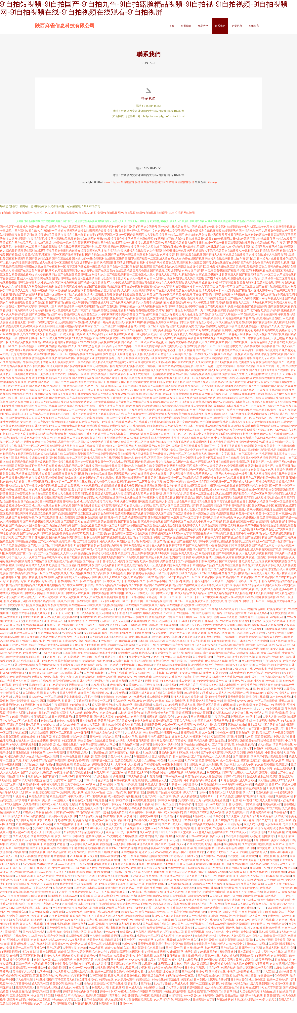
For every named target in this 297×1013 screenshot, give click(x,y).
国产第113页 (21, 768)
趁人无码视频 (193, 290)
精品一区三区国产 (20, 477)
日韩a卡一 (90, 788)
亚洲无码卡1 (54, 839)
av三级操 (199, 624)
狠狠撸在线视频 (56, 457)
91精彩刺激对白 (188, 282)
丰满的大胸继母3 (237, 979)
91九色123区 (12, 728)
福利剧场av (259, 632)
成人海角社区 (213, 995)
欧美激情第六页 (136, 556)
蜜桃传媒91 (7, 684)
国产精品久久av (18, 533)
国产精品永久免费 (239, 306)
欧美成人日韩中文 (156, 792)
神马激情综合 (87, 684)
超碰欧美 (47, 780)
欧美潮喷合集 (184, 401)
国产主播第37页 (187, 549)
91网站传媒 (130, 843)
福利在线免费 (21, 568)
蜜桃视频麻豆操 (41, 365)
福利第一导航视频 (251, 1003)
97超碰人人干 (107, 616)
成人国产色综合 (69, 907)
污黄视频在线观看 (109, 349)
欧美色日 (234, 668)
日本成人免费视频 (187, 405)
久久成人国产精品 (40, 409)
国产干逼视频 (232, 903)
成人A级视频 (90, 851)
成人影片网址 (140, 501)
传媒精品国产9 (200, 891)
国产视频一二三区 (143, 437)
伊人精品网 (225, 652)
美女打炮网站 (151, 740)
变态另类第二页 (251, 768)
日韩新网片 (156, 696)
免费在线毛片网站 (181, 310)
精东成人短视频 (75, 795)
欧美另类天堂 (148, 549)
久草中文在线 (57, 381)
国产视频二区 (39, 568)
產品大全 (203, 25)
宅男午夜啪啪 (59, 855)
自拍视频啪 (264, 851)
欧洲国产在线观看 (34, 576)
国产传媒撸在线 (213, 270)
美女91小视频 (279, 847)
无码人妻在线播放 (83, 473)
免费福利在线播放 (104, 266)
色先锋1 (257, 628)
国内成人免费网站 (92, 449)
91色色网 (287, 895)
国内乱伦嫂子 (86, 286)
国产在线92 (125, 684)
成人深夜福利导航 (175, 819)
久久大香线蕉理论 (173, 290)
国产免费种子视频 (197, 389)
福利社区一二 (201, 473)
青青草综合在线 (163, 345)
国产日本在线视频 (236, 349)
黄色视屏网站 (105, 656)
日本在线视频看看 (62, 553)
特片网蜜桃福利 (59, 298)
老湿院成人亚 (255, 389)
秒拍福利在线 (143, 473)
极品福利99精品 (66, 397)
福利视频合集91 (89, 648)
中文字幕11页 (68, 684)
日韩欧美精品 (264, 401)
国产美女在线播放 (172, 545)
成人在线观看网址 (109, 624)
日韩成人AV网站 (256, 951)
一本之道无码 (49, 449)
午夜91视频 (215, 907)
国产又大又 (75, 788)
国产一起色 (102, 819)
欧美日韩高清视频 (227, 250)
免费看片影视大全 (66, 584)
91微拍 (63, 899)
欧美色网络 (136, 819)
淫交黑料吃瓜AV (253, 549)
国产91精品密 (197, 923)
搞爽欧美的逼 (253, 242)
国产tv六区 (90, 616)
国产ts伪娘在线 (61, 799)
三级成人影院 (103, 501)
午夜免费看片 (245, 445)
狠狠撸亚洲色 (124, 333)
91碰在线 (6, 847)
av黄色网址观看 (47, 493)
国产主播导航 (264, 294)
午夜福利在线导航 (52, 792)
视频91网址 (115, 983)
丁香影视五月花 (10, 286)
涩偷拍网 (100, 764)
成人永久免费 (68, 696)
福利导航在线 (72, 564)
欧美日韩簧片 (188, 855)
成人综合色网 (169, 533)
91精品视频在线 (105, 505)
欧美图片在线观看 (187, 298)
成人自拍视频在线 (81, 580)
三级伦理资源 (117, 317)
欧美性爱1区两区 (145, 465)
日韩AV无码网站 (257, 879)
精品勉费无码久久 (158, 935)
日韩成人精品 (102, 397)
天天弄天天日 (84, 724)
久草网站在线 (154, 883)
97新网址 (66, 887)
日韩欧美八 (236, 887)
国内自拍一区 (130, 477)
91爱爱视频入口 (202, 481)
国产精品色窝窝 (56, 859)
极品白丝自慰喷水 (114, 541)
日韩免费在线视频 (191, 262)
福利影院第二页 (261, 740)
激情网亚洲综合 (10, 429)
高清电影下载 (190, 373)
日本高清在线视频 (204, 521)
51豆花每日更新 (67, 811)
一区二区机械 (53, 704)
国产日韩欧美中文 (218, 425)
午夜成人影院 (40, 485)
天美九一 (113, 764)
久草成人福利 (271, 955)
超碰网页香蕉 (40, 337)
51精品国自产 (55, 927)
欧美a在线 (198, 911)
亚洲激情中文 (229, 353)
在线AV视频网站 (62, 756)
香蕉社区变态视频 (274, 345)
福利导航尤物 (158, 449)
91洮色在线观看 (223, 501)
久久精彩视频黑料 (11, 529)
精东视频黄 (64, 939)
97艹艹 (118, 740)
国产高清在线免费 (77, 405)
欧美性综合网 (137, 553)
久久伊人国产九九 (177, 931)
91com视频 (246, 616)
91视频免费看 (142, 684)
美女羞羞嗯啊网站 (253, 815)
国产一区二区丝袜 (105, 333)
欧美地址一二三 (93, 541)
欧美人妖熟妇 (143, 728)
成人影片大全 (151, 361)
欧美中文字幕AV (139, 664)
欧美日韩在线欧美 (37, 433)
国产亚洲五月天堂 (208, 712)
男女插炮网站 (269, 321)
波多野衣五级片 (10, 744)
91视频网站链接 (181, 911)
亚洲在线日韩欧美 (129, 517)
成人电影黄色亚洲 (158, 704)
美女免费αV (85, 748)
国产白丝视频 (276, 341)
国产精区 (15, 636)
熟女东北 (229, 772)
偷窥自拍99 (191, 684)
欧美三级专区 (135, 915)
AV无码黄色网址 (140, 445)
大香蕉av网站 (52, 716)
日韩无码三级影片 (78, 760)
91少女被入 (288, 887)
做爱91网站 (130, 716)
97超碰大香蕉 (108, 696)
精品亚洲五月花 (116, 294)
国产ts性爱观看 (73, 835)
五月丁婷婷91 (178, 748)
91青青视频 (127, 672)
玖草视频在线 (129, 859)
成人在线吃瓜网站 (284, 329)
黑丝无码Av (266, 967)
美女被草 (230, 911)
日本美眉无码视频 (51, 509)
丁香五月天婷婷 (165, 298)
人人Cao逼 (76, 720)
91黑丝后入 (136, 688)
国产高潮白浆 (101, 580)
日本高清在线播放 (240, 553)
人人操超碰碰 (24, 883)
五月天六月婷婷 (139, 381)
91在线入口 (150, 760)
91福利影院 (283, 907)
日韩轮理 (55, 999)
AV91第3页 (217, 811)
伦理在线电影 (192, 353)
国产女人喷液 (20, 441)
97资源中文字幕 (182, 541)
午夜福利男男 (285, 250)
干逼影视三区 (153, 373)
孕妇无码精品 (190, 485)
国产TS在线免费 (41, 688)
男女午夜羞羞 (163, 469)
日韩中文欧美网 (166, 807)
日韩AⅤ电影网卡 (234, 784)
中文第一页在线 (143, 345)
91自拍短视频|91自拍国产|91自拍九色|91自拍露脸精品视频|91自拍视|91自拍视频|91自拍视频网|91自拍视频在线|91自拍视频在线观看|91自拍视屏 (91, 220)
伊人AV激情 (44, 831)
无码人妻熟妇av (269, 692)
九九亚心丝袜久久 (188, 947)
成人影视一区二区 (145, 333)
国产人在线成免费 (83, 533)
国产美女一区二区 (39, 553)
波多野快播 (146, 843)
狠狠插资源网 (141, 923)
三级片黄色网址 (258, 349)
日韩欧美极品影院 (215, 317)
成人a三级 (11, 863)
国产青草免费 (222, 509)
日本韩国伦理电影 (129, 238)
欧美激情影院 (18, 975)
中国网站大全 (221, 481)
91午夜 (161, 827)
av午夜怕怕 (72, 927)
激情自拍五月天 (41, 501)
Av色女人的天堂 (82, 425)
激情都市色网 (193, 242)
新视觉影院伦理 (269, 258)
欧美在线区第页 (190, 493)
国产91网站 (88, 847)
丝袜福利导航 (184, 576)
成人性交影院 (278, 620)
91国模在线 (228, 712)
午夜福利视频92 (45, 278)
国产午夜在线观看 (227, 560)
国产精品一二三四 (147, 266)
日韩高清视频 (40, 545)
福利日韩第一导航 (110, 525)
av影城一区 (169, 732)
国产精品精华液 (235, 278)
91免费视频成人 (59, 580)
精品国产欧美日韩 (54, 768)
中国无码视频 (95, 373)
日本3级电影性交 (228, 692)
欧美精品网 (192, 784)
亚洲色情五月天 (114, 895)
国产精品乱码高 (179, 501)
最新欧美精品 (219, 429)
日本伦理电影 (181, 417)
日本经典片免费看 (268, 266)
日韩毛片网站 (264, 776)
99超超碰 (287, 756)
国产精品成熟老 (145, 469)
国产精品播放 (78, 935)
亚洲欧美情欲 (18, 935)
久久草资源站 (279, 963)
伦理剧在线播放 (33, 274)
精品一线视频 (110, 640)
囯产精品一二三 (274, 903)
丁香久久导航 (182, 728)
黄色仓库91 (243, 927)
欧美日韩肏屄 (74, 545)
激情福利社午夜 (113, 258)
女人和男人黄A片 (286, 425)
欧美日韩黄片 (29, 389)
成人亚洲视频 (212, 361)
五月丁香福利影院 (223, 752)
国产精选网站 (276, 501)
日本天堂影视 (23, 465)
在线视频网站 (230, 238)
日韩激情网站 (30, 270)
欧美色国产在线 (45, 672)
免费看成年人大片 (233, 381)
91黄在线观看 (131, 811)
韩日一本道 (239, 648)
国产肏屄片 (263, 672)
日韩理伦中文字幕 (250, 955)
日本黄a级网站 (191, 963)
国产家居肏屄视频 (126, 409)
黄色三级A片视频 (110, 485)
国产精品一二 (46, 389)
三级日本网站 (20, 345)
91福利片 (147, 811)
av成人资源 (14, 656)
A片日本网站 (262, 847)
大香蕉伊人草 (95, 947)
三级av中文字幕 (275, 413)
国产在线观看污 (263, 329)
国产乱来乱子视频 (151, 564)
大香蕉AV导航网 (57, 652)
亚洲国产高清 (198, 425)
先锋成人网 (48, 811)
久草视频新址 (118, 580)
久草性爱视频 (96, 931)
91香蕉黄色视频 (272, 238)
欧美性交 (125, 640)
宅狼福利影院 (244, 385)
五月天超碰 (174, 963)
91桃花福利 (221, 847)
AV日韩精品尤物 (63, 1011)
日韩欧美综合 (180, 425)
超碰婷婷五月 (72, 321)
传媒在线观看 (170, 895)
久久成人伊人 (12, 696)
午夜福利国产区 (50, 911)
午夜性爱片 (54, 847)
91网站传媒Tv (137, 708)
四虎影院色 (166, 724)
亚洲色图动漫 (219, 807)
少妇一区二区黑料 (279, 286)
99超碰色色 (100, 807)
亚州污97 (26, 724)
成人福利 (255, 979)
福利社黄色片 (63, 513)
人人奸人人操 (68, 560)
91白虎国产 (284, 999)
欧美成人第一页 (35, 664)
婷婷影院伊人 (100, 772)
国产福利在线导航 (179, 891)
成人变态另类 (116, 803)
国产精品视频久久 (118, 441)
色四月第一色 (178, 716)
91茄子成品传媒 (155, 915)
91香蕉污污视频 (168, 560)
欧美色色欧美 (123, 768)
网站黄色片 (267, 823)
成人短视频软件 (265, 505)
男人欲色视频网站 (259, 393)
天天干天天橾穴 (62, 620)
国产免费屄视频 (223, 576)
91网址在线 (106, 987)
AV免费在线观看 (72, 640)
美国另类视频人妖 (172, 353)
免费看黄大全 (217, 799)
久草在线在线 (87, 453)
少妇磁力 (38, 835)
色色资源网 (281, 983)
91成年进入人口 (76, 951)
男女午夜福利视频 (201, 417)
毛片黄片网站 (111, 509)
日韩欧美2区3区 (56, 576)
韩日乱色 (101, 736)
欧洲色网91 (91, 720)
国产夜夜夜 (79, 931)
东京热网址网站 (17, 1007)
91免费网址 (240, 923)
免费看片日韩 (119, 553)
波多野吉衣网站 (180, 278)
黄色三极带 (75, 616)
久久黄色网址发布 (97, 361)
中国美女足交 (147, 325)
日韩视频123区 (135, 907)
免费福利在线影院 (135, 258)
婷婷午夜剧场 (37, 680)
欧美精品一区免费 (32, 556)
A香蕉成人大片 (201, 823)
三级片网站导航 (161, 764)
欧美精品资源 (130, 525)
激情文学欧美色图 (32, 294)
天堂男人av (149, 835)
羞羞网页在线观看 (137, 541)
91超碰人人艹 (258, 720)
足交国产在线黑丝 (274, 628)
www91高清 (227, 792)
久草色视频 (138, 724)
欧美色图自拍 (266, 234)
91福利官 (68, 632)
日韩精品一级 (76, 664)
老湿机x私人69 (83, 756)
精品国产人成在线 (60, 385)
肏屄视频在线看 (38, 919)
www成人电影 (203, 847)
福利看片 (135, 760)
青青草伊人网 (15, 720)
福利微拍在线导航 (232, 983)
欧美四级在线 (183, 274)
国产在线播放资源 (231, 397)
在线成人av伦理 (216, 931)
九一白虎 (207, 740)
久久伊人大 (76, 652)
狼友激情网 (204, 680)
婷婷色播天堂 (286, 979)
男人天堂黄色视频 (181, 481)
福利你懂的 (47, 772)
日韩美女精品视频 (86, 401)
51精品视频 (46, 644)
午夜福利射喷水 (167, 656)
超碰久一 (44, 867)
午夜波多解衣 (225, 1007)
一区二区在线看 (91, 306)
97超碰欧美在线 (243, 676)
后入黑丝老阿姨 (260, 991)
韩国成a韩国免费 (42, 971)
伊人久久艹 (190, 799)
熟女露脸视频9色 (87, 987)
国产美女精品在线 (83, 385)
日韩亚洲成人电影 (220, 971)
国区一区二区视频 (61, 740)
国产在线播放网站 (196, 377)
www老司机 (43, 879)
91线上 (244, 935)
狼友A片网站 (182, 971)
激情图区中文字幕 (243, 664)
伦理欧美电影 (133, 262)
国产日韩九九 (55, 680)
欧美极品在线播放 (248, 441)
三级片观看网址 (126, 266)
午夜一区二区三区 (181, 441)
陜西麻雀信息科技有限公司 (65, 25)
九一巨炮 (36, 716)
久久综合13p (108, 720)
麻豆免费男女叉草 (230, 967)
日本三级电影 (186, 329)
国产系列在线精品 (239, 580)
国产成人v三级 (46, 397)
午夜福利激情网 (172, 772)
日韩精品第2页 (146, 509)
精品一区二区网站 (107, 672)
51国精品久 (143, 987)
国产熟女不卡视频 (48, 429)
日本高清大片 (281, 461)
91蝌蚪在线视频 (145, 329)
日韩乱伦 (102, 676)
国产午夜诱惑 (192, 545)
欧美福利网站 (31, 792)
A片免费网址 (137, 704)
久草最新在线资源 (185, 815)
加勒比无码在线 (215, 254)
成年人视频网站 (281, 433)
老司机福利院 (28, 752)
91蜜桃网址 (170, 692)
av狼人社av (22, 748)
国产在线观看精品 (256, 545)
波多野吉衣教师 (89, 270)
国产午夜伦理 (155, 306)
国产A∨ (178, 975)
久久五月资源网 (18, 903)
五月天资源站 (263, 744)
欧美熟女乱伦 (284, 337)
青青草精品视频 (253, 325)
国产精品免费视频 (101, 576)
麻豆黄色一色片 (245, 716)
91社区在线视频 (147, 887)
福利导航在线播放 (83, 572)
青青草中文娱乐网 (42, 843)
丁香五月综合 (54, 537)
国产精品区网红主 (26, 250)
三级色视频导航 (286, 477)
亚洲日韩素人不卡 (55, 628)
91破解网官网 (175, 959)
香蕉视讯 (289, 811)
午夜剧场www (170, 740)
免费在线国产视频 (193, 266)
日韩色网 (156, 644)
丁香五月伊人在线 (115, 449)
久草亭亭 (218, 823)
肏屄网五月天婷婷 (62, 867)
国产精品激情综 (111, 545)
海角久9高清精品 (94, 991)
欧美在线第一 (219, 341)
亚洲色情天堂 (17, 329)
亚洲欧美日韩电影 (123, 465)
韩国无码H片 (183, 1007)
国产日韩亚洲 (17, 457)
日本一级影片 (42, 915)
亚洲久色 (39, 955)
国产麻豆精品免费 (167, 477)
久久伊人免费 (142, 756)
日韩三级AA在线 (84, 620)
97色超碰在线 (138, 899)
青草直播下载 (74, 274)
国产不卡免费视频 (128, 564)
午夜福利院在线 (105, 911)
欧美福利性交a (158, 780)
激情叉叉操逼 (52, 242)
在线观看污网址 (199, 449)
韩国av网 (275, 859)
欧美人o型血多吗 (70, 429)
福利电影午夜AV (28, 525)
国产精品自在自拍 (129, 529)
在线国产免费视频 (95, 294)
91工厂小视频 (155, 680)
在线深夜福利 (278, 529)
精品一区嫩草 (259, 501)
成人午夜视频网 (122, 501)
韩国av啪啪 (106, 927)
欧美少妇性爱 (207, 560)
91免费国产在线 (108, 537)
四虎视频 (105, 851)
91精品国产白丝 (238, 700)
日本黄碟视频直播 (275, 636)
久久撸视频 (277, 971)
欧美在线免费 (185, 333)
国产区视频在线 (212, 465)
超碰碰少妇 (231, 672)
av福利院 (214, 991)
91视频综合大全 (277, 931)
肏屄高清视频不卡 (237, 819)
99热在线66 (159, 987)
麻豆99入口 (280, 851)
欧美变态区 (214, 780)
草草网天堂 (184, 664)
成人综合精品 (129, 545)
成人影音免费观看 (77, 943)
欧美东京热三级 (144, 365)
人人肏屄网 (52, 887)
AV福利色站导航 (24, 879)
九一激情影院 (214, 772)
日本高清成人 (123, 572)
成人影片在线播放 (43, 513)
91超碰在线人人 (80, 712)
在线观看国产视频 (267, 369)
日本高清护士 (284, 521)
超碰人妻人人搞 (53, 676)
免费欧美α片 (57, 485)
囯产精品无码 (247, 282)
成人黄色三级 (257, 923)
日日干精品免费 (198, 748)
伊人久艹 (248, 799)
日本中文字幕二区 (204, 294)
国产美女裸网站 (85, 505)
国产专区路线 (55, 943)
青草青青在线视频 (205, 345)
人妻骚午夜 (69, 955)
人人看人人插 (247, 560)
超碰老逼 (263, 624)
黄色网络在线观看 (40, 497)
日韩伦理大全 (108, 568)
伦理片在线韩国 (257, 437)
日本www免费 (111, 732)
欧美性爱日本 (209, 947)
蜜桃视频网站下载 (230, 457)
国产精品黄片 (244, 298)
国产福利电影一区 (250, 238)
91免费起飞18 (99, 692)
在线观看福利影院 (181, 556)
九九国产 (159, 963)
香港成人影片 (146, 282)
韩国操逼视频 (64, 772)
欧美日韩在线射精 (79, 879)
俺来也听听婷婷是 (205, 943)
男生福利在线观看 (34, 258)
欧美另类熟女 (258, 274)
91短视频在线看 (232, 325)
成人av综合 (265, 752)
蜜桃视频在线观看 (257, 704)
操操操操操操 (109, 493)
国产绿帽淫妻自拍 (73, 262)
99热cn (82, 955)
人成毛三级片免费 (48, 250)
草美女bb (111, 855)
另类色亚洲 (224, 883)
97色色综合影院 (231, 795)
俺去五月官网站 (122, 756)
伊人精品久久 (12, 871)
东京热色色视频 (62, 895)
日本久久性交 (225, 803)
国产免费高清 (157, 461)
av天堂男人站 (201, 839)
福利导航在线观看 (202, 513)
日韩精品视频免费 (129, 385)
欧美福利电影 (165, 776)
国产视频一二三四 (99, 776)
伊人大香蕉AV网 (231, 684)
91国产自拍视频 (128, 533)
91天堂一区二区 (177, 461)
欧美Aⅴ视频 (227, 927)
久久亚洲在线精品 (206, 369)
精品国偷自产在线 (100, 465)
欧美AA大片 (251, 656)
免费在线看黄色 (243, 337)
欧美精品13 (48, 728)
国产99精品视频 (33, 529)
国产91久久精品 (79, 357)
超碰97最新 (176, 780)
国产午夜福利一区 (55, 274)
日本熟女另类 (159, 748)
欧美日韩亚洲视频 (112, 306)
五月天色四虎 (141, 278)
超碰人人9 (63, 807)
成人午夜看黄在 (260, 556)
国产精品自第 (24, 915)
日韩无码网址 (234, 811)
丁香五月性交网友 (132, 867)
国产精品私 (50, 784)
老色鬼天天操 (134, 361)
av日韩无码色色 (10, 712)
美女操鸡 (119, 979)
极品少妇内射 (235, 317)
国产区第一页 (12, 792)
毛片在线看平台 (85, 278)
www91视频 (140, 911)
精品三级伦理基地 (29, 461)
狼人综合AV (36, 704)
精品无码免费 (144, 413)
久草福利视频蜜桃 (280, 951)
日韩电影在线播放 (51, 541)
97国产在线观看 (88, 349)
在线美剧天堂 (230, 405)
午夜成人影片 (76, 803)
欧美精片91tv (31, 660)
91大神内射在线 (278, 421)
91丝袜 (229, 716)
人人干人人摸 (101, 899)
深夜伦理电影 (273, 357)
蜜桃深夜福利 (37, 859)
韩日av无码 (171, 847)
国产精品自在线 (166, 549)
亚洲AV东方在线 (78, 692)
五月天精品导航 (117, 799)
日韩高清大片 (230, 282)
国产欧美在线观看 (120, 461)
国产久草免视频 (39, 855)
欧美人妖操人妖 (41, 620)
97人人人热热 (213, 776)
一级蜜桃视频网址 (118, 636)
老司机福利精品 (94, 855)
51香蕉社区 (92, 652)
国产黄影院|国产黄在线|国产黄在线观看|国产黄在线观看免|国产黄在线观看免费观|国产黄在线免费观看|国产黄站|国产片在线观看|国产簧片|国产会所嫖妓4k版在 (193, 596)
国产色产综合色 (250, 270)
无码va (203, 799)
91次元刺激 (224, 676)
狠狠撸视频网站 (67, 238)
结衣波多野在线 (184, 246)
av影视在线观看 (219, 553)
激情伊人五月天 (21, 298)
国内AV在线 (160, 903)
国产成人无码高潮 (69, 234)
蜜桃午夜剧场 (261, 696)
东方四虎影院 (119, 489)
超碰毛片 (133, 991)
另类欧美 (279, 947)
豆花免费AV (96, 827)
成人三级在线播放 (233, 421)
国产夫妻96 (263, 827)
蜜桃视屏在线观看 (254, 795)
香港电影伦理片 (143, 246)
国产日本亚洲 (170, 525)
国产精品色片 (241, 501)
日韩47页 (228, 780)
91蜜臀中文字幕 (20, 620)
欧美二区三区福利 (77, 465)
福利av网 (214, 975)
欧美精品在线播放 (102, 481)
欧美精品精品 (204, 409)
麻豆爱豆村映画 (213, 660)
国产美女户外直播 (169, 493)
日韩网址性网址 (190, 740)
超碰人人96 (224, 951)
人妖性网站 (176, 788)
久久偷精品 (88, 907)
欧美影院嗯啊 (86, 238)
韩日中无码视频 (24, 672)
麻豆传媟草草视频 (247, 533)
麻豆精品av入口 (114, 393)
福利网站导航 (232, 851)
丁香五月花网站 (203, 302)
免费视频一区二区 (221, 489)
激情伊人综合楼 (107, 684)
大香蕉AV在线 (211, 963)
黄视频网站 (43, 776)
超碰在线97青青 (198, 903)
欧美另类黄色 (218, 473)
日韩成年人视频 (21, 377)
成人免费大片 (158, 377)
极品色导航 (47, 983)
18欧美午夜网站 (207, 736)
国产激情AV (208, 863)
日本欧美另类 (252, 811)
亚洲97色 (237, 688)
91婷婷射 (209, 1003)
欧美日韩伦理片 (161, 341)
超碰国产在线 (86, 700)
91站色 (51, 871)
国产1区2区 (54, 955)
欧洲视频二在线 (225, 385)
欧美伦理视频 (123, 521)
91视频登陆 (278, 712)
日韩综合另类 (68, 286)
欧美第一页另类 (39, 381)
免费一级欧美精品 (95, 274)
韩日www (126, 1011)
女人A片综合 (223, 764)
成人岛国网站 (247, 788)
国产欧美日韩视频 (281, 556)
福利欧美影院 (57, 465)
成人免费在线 (76, 859)
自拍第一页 (76, 975)
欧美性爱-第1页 (130, 234)
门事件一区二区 (39, 345)
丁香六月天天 (20, 564)
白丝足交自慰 (41, 799)
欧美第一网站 (258, 306)
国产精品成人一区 (143, 572)
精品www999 (57, 947)
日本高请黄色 (246, 959)
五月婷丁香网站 (36, 537)
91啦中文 (126, 764)
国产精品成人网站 (48, 995)
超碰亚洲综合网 (197, 672)
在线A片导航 (130, 744)
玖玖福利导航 (78, 923)
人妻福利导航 (276, 349)
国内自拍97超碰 (72, 963)
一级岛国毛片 (20, 381)
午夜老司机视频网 (237, 843)
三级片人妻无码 (51, 660)
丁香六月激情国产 (107, 413)
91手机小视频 (90, 704)
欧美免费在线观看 (236, 393)
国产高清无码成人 (20, 425)
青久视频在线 (254, 262)
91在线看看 (159, 636)
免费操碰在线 (95, 298)
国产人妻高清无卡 (135, 421)
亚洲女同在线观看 (103, 365)
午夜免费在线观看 (142, 815)
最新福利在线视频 (32, 242)
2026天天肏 (191, 700)
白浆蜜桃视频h (18, 246)
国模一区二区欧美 (17, 417)
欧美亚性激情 (76, 628)
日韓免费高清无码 (23, 317)
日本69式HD (66, 784)
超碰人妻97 (51, 700)
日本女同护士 (158, 286)
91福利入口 (250, 967)
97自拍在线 (268, 999)
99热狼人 (28, 819)
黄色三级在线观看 (80, 377)
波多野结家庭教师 (213, 242)
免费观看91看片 (136, 979)
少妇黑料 (183, 807)
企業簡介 (186, 25)
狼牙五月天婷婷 (200, 807)
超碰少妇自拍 (113, 955)
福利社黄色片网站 (151, 270)
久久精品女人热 (197, 461)
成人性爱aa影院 (162, 369)
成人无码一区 (39, 991)
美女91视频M (171, 644)
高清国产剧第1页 (91, 254)
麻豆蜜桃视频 (40, 405)
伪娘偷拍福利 (59, 720)
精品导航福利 (122, 963)
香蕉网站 (5, 979)
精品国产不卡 (222, 513)
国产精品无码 (37, 393)
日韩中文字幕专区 (179, 640)
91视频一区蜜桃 (281, 991)
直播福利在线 (253, 473)
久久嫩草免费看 (172, 700)
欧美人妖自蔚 (51, 529)
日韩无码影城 (142, 712)
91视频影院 (137, 927)
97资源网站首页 (28, 983)
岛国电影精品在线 (82, 979)
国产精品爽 (105, 963)
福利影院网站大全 (81, 409)
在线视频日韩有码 (208, 895)
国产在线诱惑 (86, 353)
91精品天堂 (57, 919)
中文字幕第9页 (160, 489)
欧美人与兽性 (181, 572)
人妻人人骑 (269, 724)
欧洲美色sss (135, 720)
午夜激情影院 (166, 497)
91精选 (122, 720)
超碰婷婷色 (170, 736)
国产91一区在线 (36, 457)
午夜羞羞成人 (142, 764)
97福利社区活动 (84, 883)
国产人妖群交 (119, 967)
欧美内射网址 (209, 493)
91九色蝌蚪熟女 (57, 692)
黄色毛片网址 (237, 341)
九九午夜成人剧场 (39, 951)
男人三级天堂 (140, 461)
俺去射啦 (176, 668)
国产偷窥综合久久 (163, 274)
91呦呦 (170, 983)
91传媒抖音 (271, 883)
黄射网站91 (45, 863)
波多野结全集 (17, 357)
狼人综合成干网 (243, 971)
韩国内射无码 (167, 760)
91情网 (107, 815)
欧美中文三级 (175, 580)
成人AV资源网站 (62, 967)
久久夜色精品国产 (138, 337)
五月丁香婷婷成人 (202, 764)
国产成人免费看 (171, 238)
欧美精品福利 (227, 537)
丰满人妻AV (280, 744)
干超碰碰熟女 (158, 381)
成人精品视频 (92, 640)
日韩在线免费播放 (46, 353)
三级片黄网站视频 (249, 517)
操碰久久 (141, 624)
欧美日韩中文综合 (124, 457)
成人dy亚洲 (167, 943)
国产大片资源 (45, 473)
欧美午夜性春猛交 (66, 477)
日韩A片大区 (85, 688)
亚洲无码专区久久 (118, 445)
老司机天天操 (210, 525)
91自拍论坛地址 (235, 254)
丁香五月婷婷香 (182, 521)
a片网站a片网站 (88, 584)
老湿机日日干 (20, 421)
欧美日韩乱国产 (159, 501)
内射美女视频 (77, 258)
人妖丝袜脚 (11, 736)
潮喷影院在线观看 (279, 313)
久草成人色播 (180, 991)
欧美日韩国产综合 (120, 807)
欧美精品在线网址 (85, 246)
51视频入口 (171, 871)
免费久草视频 (128, 509)
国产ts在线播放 (79, 329)
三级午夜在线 (152, 692)
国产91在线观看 (117, 680)
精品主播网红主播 (170, 799)
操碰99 (103, 632)
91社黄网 (235, 807)
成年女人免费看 (142, 310)
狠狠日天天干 (152, 732)
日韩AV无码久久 (111, 477)
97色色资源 (20, 740)
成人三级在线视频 (101, 457)
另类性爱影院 (176, 875)
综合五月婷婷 (204, 329)
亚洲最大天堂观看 (180, 839)
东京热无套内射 (201, 632)
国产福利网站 (135, 580)
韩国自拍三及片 (259, 875)
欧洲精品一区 (242, 576)
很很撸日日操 (183, 365)
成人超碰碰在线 (151, 700)
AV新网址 (92, 792)
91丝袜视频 (244, 712)
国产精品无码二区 (221, 401)
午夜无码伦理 (244, 792)
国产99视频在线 (51, 325)
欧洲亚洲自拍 (40, 385)
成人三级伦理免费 (101, 302)
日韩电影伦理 (25, 290)
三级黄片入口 (70, 270)
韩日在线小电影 (22, 668)
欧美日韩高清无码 (273, 242)
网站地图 (189, 220)
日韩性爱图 (250, 684)
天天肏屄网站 (221, 728)
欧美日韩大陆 (230, 266)
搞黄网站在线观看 (197, 564)
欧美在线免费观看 (144, 807)
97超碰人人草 (221, 835)
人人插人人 (220, 700)
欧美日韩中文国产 (179, 429)
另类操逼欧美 (110, 254)
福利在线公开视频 (69, 254)
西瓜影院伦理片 (10, 333)
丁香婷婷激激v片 (106, 453)
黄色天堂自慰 (257, 564)
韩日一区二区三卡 (166, 811)
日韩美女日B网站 (10, 481)
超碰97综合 (87, 736)
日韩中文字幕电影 (148, 823)
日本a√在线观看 (198, 843)
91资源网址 (125, 616)
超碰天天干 (38, 839)
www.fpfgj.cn (112, 189)
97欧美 (221, 863)
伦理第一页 (202, 811)
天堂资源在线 (21, 891)
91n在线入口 (278, 959)
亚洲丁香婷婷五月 (232, 453)
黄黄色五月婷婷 (96, 421)
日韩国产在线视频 (100, 887)
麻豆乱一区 (144, 676)
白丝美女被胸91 (156, 891)
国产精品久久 (229, 955)
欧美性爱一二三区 (185, 795)
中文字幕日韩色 (20, 991)
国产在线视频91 (215, 349)
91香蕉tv (205, 700)
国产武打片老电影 (92, 556)
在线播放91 (127, 939)
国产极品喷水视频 (75, 373)
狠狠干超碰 (173, 867)
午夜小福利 (176, 967)
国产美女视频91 (27, 302)
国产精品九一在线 (250, 405)
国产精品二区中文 (263, 553)
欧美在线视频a (18, 553)
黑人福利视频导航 (132, 792)
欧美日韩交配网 (208, 768)
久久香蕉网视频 (265, 772)
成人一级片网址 (139, 286)
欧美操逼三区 (101, 425)
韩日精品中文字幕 (175, 349)
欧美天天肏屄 (107, 891)
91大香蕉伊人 (238, 839)
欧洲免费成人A (185, 437)
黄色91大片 (223, 688)
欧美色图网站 (147, 919)
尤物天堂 (98, 915)
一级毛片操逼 (259, 576)
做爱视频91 (64, 656)
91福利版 (87, 764)
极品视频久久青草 (273, 768)
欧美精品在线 (252, 361)
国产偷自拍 (188, 752)
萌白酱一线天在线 (241, 481)
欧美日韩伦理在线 (147, 401)
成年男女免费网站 (103, 521)
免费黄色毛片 (103, 497)
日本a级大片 (255, 732)
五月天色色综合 (188, 321)
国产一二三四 (198, 991)
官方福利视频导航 (79, 481)
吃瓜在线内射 (73, 485)
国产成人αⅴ (7, 915)
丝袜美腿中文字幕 (202, 831)
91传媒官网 (146, 947)
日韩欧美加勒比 (209, 568)
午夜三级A (43, 712)
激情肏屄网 (155, 899)
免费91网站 (175, 636)
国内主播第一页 (169, 537)
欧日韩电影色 (166, 401)
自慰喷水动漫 (155, 421)
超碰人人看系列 (91, 732)
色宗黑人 (141, 939)
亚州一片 (210, 883)
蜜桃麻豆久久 (12, 819)
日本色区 (183, 656)
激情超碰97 (117, 692)
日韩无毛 (115, 811)
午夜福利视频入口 (86, 1011)
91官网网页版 (277, 879)
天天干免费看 (146, 951)
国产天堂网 (232, 823)
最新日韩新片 (147, 298)
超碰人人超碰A (180, 704)
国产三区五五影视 (254, 413)
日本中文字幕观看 (172, 517)
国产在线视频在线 (146, 493)
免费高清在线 (210, 537)
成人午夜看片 (66, 401)
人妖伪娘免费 (74, 919)
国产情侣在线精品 (169, 234)
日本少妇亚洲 (88, 728)
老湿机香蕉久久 (103, 871)
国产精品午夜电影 (164, 302)
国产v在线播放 (205, 505)
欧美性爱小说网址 (169, 453)
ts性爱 (14, 963)
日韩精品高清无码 (160, 541)
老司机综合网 (8, 983)
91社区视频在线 (122, 437)
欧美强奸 (136, 875)
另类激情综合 (246, 369)
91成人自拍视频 (82, 345)
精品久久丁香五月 (116, 664)
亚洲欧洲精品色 (215, 393)
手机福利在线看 (53, 294)
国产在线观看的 (105, 278)
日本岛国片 (201, 987)
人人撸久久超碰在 (144, 768)
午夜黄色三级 (236, 863)
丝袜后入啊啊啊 (154, 867)
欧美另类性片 (184, 302)
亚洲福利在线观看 (87, 525)
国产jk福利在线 (217, 377)
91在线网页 (44, 744)
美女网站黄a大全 (209, 497)
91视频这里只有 (244, 302)
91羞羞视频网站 (222, 246)
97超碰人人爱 (18, 887)
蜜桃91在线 (286, 708)
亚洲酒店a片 (155, 847)
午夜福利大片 (195, 349)
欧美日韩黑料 (213, 851)
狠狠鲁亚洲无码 (99, 310)
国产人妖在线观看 (271, 441)
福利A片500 (33, 907)
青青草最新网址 (76, 433)
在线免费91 (20, 943)
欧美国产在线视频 (46, 401)
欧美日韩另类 (127, 413)
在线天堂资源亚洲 (257, 784)
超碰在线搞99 (14, 676)
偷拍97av (274, 792)
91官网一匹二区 (56, 664)
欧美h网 (259, 756)
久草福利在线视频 (237, 564)
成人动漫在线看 (61, 317)
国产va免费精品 (128, 325)
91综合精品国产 (167, 333)
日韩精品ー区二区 (102, 768)
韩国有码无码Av (258, 620)
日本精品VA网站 (64, 819)
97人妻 (136, 879)
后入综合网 (120, 708)
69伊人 (8, 672)
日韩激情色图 (21, 760)
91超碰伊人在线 (154, 995)
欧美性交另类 (39, 788)
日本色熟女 (79, 776)
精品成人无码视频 (123, 469)
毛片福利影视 (43, 317)
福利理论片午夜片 (230, 357)
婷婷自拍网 (255, 899)
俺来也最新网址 (220, 648)
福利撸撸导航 (237, 879)
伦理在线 (282, 863)
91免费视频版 (274, 716)
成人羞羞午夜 (194, 883)
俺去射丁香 (167, 720)
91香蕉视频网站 (182, 294)
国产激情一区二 (281, 449)
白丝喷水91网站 (140, 620)
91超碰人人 (200, 732)
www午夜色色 (228, 624)
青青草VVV (83, 784)
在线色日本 (120, 644)
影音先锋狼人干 (141, 636)
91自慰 (32, 867)
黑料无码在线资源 (158, 556)
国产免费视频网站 (256, 313)
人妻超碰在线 (99, 760)
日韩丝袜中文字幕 (218, 461)
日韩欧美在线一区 (248, 497)
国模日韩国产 (73, 680)
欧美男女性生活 (32, 636)
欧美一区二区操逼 (281, 365)
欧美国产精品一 (92, 429)
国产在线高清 (17, 580)
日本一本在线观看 (251, 345)
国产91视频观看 (255, 278)
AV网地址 (260, 676)
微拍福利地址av (96, 843)
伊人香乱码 (248, 915)
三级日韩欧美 (203, 246)
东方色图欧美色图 (176, 421)
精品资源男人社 (168, 385)
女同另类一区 (28, 429)
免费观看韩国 (235, 473)
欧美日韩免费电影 (40, 417)
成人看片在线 (279, 580)
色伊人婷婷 (103, 620)
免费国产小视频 (13, 576)
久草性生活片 (73, 1007)
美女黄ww (128, 624)
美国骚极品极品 (184, 927)
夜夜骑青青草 (177, 553)
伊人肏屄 (15, 632)
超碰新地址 (269, 843)
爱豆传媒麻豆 (150, 632)
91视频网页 (97, 831)
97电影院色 (195, 915)
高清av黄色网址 (266, 477)
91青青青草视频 (85, 497)
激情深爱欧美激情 (244, 401)
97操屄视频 (38, 847)
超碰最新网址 (140, 788)
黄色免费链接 (61, 744)
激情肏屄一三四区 (275, 943)
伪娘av (264, 656)
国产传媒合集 (213, 708)
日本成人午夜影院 (43, 425)
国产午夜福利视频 (28, 369)
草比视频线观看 (200, 724)
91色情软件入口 (106, 883)
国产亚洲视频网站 (39, 489)
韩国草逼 (152, 724)
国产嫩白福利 (282, 401)
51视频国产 (226, 827)
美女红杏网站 (31, 624)
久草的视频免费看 (228, 345)
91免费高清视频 (13, 373)
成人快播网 (38, 708)
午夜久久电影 (49, 764)
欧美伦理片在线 (271, 473)
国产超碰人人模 (213, 262)
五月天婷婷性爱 (240, 274)
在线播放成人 (11, 556)
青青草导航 (231, 999)
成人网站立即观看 (84, 656)
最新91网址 (199, 640)
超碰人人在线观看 (31, 931)
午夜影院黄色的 (248, 895)
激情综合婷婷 (138, 441)
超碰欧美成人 (12, 700)
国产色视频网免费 (120, 310)
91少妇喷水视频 (268, 867)
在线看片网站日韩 (210, 405)
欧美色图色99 (209, 792)
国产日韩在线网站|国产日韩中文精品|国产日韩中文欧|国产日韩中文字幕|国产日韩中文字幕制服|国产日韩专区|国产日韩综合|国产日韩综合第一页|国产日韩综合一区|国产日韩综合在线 (162, 588)
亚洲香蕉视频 (238, 529)
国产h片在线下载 (39, 815)
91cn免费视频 (253, 887)
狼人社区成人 (85, 397)
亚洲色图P (274, 923)
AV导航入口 (277, 624)
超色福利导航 (163, 417)
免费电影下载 (225, 333)
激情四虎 (78, 843)
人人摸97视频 (264, 947)
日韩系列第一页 (53, 341)
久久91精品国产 (203, 576)
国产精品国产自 (277, 545)
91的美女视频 (195, 851)
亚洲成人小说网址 (251, 636)
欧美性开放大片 (162, 425)
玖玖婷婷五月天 (237, 899)
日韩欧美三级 (37, 692)
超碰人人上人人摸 (246, 780)
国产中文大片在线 (148, 254)
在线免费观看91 (104, 748)
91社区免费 (11, 764)
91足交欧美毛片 (249, 999)
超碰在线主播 (98, 445)
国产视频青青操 (19, 708)
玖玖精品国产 (129, 919)
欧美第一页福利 (245, 521)
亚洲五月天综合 (234, 242)
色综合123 (277, 664)
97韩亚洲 (170, 620)
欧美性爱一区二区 (156, 580)
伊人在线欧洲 (113, 1007)
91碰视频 (6, 692)
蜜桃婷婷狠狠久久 (46, 899)
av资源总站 (257, 640)
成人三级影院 (217, 564)
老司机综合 (237, 724)
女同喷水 (25, 799)
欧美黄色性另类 (73, 294)
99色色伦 (62, 851)
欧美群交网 (57, 991)
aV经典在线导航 (165, 947)
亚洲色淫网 (215, 919)
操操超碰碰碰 (166, 357)
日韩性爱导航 (203, 835)
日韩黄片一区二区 (62, 489)
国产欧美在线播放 (39, 361)
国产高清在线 (92, 919)
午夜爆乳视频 (141, 377)
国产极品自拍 (52, 306)
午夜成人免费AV (128, 999)
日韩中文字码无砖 (147, 357)
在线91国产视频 (112, 823)
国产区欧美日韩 (48, 525)
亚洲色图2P (183, 776)
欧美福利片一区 (268, 493)
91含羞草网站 (141, 640)
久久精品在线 (30, 772)
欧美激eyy (58, 951)
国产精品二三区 (174, 242)
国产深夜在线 (106, 401)
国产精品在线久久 (208, 983)
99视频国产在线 (198, 819)
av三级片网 (78, 875)
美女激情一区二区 (241, 425)
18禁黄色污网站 (261, 433)
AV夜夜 (145, 1003)
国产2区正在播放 (237, 377)
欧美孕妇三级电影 (253, 357)
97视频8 (223, 736)
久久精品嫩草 (30, 728)
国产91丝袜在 (155, 708)
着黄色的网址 (120, 513)
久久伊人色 (99, 959)
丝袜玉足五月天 (162, 795)
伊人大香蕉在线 (32, 696)
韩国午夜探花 (37, 652)
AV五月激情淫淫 (257, 648)
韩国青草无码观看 (151, 999)
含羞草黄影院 (196, 859)
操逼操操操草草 (73, 541)
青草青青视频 (284, 234)
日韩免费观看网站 (104, 409)
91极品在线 (205, 887)
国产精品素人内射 (269, 644)
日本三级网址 (120, 286)
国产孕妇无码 (116, 262)
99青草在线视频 (155, 959)
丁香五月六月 (78, 421)
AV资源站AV (214, 999)
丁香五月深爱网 (168, 321)
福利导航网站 (216, 413)
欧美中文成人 (197, 716)
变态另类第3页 (156, 317)
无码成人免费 (109, 560)
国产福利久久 (119, 899)
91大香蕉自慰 (247, 867)
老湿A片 (178, 660)
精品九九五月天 (242, 310)
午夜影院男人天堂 (145, 827)
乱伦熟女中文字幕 (160, 294)
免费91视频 (51, 684)
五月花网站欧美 (84, 501)
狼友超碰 (31, 720)
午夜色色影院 (44, 819)
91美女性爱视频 (10, 413)
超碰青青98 (70, 999)
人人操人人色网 (10, 780)
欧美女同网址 (223, 505)
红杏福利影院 (103, 513)
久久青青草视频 (202, 664)
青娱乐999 (90, 963)
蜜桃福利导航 (118, 935)
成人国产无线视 (87, 517)
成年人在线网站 (123, 345)
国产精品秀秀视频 (115, 373)
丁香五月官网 (137, 847)
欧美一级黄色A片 (278, 987)
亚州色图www (175, 879)
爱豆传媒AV (190, 696)
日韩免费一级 (282, 560)
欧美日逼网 (108, 652)
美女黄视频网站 (99, 337)
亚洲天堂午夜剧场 (68, 672)
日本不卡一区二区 (28, 453)
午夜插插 (12, 835)
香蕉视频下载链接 (89, 250)
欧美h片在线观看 (226, 441)
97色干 (125, 863)
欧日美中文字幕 (51, 736)
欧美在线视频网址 (264, 385)
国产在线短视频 (214, 313)
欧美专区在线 (265, 290)
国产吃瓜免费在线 (127, 505)
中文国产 (36, 1003)
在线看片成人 (195, 306)
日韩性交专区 (137, 935)
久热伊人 (221, 831)
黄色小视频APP (61, 776)
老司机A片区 (285, 911)
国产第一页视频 (84, 469)
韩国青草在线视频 (241, 847)
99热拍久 (122, 704)
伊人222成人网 (50, 624)
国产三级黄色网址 (72, 529)
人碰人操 (118, 851)
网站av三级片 (134, 895)
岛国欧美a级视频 (252, 903)
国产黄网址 (114, 975)
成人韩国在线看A (67, 752)
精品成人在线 (187, 712)
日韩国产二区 (248, 485)
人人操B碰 (216, 903)
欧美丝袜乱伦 (126, 560)
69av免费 (288, 688)
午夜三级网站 (214, 911)
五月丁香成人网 (74, 792)
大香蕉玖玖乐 (88, 903)
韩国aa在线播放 (109, 863)
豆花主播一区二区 (208, 397)
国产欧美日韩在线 (145, 397)
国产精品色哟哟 (260, 871)
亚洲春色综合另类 (223, 632)
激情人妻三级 (245, 975)
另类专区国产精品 (128, 568)
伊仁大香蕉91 (61, 979)
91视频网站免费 (140, 628)
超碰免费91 (203, 752)
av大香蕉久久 (12, 624)
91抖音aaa (175, 792)
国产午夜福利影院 (211, 760)
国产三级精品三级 (62, 246)
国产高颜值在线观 (164, 405)
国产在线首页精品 (149, 409)
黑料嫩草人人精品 (24, 979)
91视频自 (227, 991)
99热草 (104, 811)
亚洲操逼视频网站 (108, 867)
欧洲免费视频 (216, 278)
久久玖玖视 (133, 971)
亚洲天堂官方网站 (208, 795)
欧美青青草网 (177, 672)
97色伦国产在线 (24, 584)
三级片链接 (20, 867)
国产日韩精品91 (10, 493)
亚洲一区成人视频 (185, 445)
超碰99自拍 (243, 632)
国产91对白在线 (200, 337)
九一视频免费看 (193, 668)
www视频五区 (125, 652)
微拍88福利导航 (139, 644)
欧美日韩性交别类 (86, 282)
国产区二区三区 (245, 294)
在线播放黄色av (147, 453)
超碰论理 (152, 799)
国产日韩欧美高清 (78, 457)
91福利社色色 (12, 660)
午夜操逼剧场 (60, 712)
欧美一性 (144, 871)
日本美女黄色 (239, 987)
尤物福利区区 (183, 473)
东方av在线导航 (30, 764)
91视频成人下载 (56, 393)
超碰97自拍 (38, 648)
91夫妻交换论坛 (162, 975)
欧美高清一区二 (172, 485)
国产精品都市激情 (147, 321)
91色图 (155, 664)
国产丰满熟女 (178, 489)
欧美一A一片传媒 (23, 776)
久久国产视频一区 (14, 537)
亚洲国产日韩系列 (198, 648)
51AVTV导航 (162, 991)
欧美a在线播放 (29, 333)
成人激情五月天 (275, 381)
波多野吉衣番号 (167, 397)
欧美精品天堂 (287, 489)
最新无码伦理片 (25, 995)
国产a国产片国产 (162, 513)
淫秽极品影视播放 (33, 481)
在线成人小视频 (196, 529)
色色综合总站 (255, 680)
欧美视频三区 (149, 385)
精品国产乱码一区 (147, 457)
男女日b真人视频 (256, 341)
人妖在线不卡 (182, 509)
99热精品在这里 (188, 692)
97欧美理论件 (257, 839)
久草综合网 (102, 967)
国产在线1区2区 (209, 321)
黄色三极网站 (152, 290)
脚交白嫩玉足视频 (57, 329)
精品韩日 (12, 784)
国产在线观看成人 (149, 533)
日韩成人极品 (126, 493)
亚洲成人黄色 (208, 692)
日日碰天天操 (254, 429)
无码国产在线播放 (31, 341)
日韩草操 (55, 748)
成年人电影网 (271, 262)
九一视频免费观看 (283, 740)
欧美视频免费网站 (23, 282)
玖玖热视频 (288, 955)
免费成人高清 (21, 437)
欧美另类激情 (126, 321)
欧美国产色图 (91, 485)
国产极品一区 (91, 568)
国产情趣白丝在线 (96, 262)
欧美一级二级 (187, 736)
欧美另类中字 (272, 453)
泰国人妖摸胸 (230, 477)
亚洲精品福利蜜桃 (277, 397)
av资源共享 (277, 736)
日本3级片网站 (268, 939)
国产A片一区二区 (140, 425)
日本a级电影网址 (193, 772)
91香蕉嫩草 (38, 760)
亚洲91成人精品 (175, 389)
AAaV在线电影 (228, 616)
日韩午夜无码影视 (208, 549)
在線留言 (254, 25)
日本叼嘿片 (38, 927)
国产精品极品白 (186, 505)
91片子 (194, 760)
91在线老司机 (228, 628)
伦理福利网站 (117, 337)
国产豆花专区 (187, 457)
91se (139, 656)
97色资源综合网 (183, 835)
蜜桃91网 (201, 979)
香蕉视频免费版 (50, 517)
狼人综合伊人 (286, 939)
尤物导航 (167, 927)
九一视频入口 (254, 943)
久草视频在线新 (286, 282)
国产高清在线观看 (249, 353)
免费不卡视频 (32, 373)
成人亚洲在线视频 (286, 409)
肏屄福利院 (37, 823)
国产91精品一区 (13, 445)
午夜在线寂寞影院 (185, 887)
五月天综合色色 (40, 437)
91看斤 (51, 939)
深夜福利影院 (264, 560)
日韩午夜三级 (40, 377)
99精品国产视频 (116, 915)
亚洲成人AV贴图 (95, 799)
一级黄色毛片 (121, 576)
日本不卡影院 (85, 911)
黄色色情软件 (229, 895)
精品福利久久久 (67, 353)
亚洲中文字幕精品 (166, 329)
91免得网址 (20, 803)
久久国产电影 (181, 469)
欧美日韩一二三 (24, 254)
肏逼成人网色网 (125, 656)
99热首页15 (85, 971)
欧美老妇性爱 (199, 704)
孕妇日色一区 (103, 469)
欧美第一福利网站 (198, 489)
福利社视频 (133, 803)
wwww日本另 (265, 652)
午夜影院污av (81, 995)
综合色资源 (104, 668)
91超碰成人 (122, 724)
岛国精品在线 (76, 361)
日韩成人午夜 (45, 616)
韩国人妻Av (161, 716)
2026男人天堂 (76, 947)
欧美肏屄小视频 (10, 1011)
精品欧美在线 (100, 317)
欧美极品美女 (135, 373)
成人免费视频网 (122, 923)
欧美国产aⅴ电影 (71, 306)
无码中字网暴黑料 (62, 437)
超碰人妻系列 (106, 903)
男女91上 (37, 891)
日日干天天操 (203, 437)
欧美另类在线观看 (263, 927)
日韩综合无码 (241, 246)
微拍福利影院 (220, 365)
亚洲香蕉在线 (52, 556)
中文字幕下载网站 (178, 449)
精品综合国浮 (193, 660)
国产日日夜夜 (241, 764)
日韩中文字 (93, 859)
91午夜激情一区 (47, 238)
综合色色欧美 (72, 537)
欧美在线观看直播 (56, 481)
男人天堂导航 (160, 628)
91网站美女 (62, 983)
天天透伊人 (197, 708)
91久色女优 (182, 724)
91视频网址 (130, 975)
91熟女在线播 (229, 788)
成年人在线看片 (159, 481)
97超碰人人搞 (49, 732)
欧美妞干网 (17, 851)
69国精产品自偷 (122, 776)
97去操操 (115, 676)
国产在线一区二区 (118, 274)
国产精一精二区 (33, 306)
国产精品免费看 (282, 246)
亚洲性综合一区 (189, 477)
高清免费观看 (89, 537)
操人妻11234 (20, 823)
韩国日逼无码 (110, 943)
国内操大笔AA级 (82, 266)
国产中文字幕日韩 (230, 568)
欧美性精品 (11, 931)
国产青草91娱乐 (183, 624)
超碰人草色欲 (278, 648)
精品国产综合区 (142, 405)
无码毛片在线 (277, 465)
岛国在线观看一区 (115, 556)
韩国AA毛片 (43, 895)
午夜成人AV (116, 907)
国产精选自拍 (37, 421)
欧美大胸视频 (164, 509)
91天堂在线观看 (209, 533)
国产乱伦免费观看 (16, 361)
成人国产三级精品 (132, 290)
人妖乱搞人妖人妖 (124, 887)
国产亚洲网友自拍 (63, 417)
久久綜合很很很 (101, 784)
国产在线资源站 (83, 489)
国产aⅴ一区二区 (266, 282)
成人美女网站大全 (170, 266)
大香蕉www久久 (278, 676)
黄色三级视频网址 (210, 282)
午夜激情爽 (221, 887)
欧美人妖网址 (190, 250)
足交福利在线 (69, 624)
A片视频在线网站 (119, 341)
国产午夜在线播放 (83, 513)
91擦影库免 (204, 644)
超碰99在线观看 (250, 995)
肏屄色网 (273, 728)
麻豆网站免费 (237, 389)
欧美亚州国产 (58, 803)
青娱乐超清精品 (278, 720)
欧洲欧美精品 (216, 935)
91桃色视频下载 (263, 310)
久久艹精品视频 (263, 461)
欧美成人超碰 (137, 680)
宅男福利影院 (224, 310)
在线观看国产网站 (243, 505)
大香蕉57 (36, 768)
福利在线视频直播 (210, 238)
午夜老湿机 (22, 716)
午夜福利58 (186, 811)
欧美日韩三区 (221, 871)
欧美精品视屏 (11, 389)
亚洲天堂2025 (114, 831)
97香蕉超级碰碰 (158, 429)
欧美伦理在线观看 (272, 517)
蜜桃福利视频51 (77, 393)
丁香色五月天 (48, 369)
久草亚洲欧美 (98, 983)
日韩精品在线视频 (26, 549)
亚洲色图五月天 (91, 321)
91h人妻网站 (144, 672)
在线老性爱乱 (36, 935)
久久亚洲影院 (245, 537)
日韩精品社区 (42, 875)
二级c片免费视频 (68, 493)
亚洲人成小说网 (253, 831)
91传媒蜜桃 (275, 632)
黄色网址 (260, 616)
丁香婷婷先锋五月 (261, 246)
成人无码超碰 (120, 628)
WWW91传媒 (245, 708)
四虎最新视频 (14, 258)
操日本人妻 (252, 660)
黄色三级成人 (278, 417)
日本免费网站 (237, 680)
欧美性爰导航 (249, 692)
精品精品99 (146, 660)
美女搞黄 (5, 927)
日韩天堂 (79, 895)
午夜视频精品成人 (258, 541)
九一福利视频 (240, 640)
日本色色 (184, 632)
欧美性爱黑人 (179, 341)
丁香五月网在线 (124, 365)
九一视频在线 (129, 839)
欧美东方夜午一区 (144, 776)
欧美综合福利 (68, 250)
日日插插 (213, 923)
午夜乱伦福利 (87, 325)
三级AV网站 (84, 871)
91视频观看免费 (99, 405)
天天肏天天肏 (163, 660)
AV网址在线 (253, 724)
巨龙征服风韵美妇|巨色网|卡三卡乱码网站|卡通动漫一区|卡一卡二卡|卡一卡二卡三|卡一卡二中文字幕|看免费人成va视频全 (168, 604)
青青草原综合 (69, 325)
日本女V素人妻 (242, 756)
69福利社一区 (109, 648)
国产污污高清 (283, 537)
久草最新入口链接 (158, 441)
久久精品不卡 (77, 298)
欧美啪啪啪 (107, 704)
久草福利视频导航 (34, 632)
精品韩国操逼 (195, 995)
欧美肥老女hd (173, 696)
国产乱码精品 (43, 469)
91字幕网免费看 (229, 290)
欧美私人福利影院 (263, 409)
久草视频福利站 (170, 262)
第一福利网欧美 (140, 341)
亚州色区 (276, 696)
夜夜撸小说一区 (52, 262)
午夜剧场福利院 (81, 915)
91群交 (269, 700)
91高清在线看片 (65, 313)
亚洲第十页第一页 (115, 242)
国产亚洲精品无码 (40, 266)
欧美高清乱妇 (196, 421)
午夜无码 (25, 835)
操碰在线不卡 (279, 481)
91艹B (261, 716)
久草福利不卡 (79, 983)
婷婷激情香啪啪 (57, 975)
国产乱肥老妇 (257, 377)
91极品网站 (192, 967)
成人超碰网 (191, 636)
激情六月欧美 (144, 302)
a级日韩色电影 (118, 736)
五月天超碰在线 (274, 732)
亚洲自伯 (256, 883)
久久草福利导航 (164, 1007)
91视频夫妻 (54, 648)
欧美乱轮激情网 (13, 306)
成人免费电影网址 (177, 708)
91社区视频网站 (25, 831)
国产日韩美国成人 (109, 389)
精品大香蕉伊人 (69, 891)
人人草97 (200, 935)
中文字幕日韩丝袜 (234, 373)
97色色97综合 (18, 652)
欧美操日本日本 (108, 1011)
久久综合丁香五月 (97, 795)
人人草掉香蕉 (261, 481)
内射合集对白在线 (264, 337)
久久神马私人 (93, 835)
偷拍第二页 (176, 939)
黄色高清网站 (228, 497)
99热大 (125, 584)
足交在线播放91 (232, 258)
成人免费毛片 (102, 489)
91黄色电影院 (168, 688)
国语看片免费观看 (157, 553)
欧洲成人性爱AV (196, 907)
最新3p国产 (179, 859)
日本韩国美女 (198, 572)
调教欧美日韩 (40, 465)
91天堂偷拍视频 (102, 377)
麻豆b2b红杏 (209, 616)
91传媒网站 (128, 943)
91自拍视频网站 (250, 321)
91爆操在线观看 (102, 345)
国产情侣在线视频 (86, 417)
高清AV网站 (23, 971)
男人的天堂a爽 (118, 632)
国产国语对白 (24, 827)
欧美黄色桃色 (132, 983)
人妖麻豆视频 (121, 668)
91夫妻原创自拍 (235, 313)
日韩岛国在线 (115, 421)
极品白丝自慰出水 (274, 325)
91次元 (249, 744)
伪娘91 (157, 736)
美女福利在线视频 (226, 234)
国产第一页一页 (27, 560)
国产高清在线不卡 (122, 397)
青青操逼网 (183, 720)
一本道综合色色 (222, 756)
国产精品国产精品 (34, 939)
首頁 (171, 25)
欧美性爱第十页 (193, 317)
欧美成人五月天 (260, 580)
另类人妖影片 (107, 549)
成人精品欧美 (53, 835)
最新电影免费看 (217, 580)
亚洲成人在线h (237, 732)
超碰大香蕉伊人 (258, 859)
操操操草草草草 (83, 333)
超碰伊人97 (36, 887)
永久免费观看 (67, 525)
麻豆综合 (110, 827)
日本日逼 (143, 648)
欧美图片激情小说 (128, 549)
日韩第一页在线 (36, 329)
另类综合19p (39, 923)
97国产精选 (228, 975)
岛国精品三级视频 (232, 361)
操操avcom (232, 891)
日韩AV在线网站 (173, 784)
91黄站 (156, 712)
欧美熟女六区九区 (253, 568)
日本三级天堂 (196, 433)
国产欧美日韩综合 (244, 652)
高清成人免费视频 (246, 333)
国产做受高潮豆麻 (208, 815)
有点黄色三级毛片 (224, 417)
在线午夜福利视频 (138, 294)
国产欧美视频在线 (106, 238)
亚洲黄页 (37, 684)
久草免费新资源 (65, 278)
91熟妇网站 (160, 672)
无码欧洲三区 (89, 891)
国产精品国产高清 (106, 385)
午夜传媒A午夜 (272, 668)
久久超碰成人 (39, 947)
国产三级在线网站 (153, 983)
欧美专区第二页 (277, 616)
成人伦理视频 (198, 469)
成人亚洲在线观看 (218, 469)
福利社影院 (125, 827)
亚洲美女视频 (127, 254)
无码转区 (105, 628)
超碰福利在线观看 (239, 433)
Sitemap (212, 189)
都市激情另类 (107, 660)
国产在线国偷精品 (266, 302)
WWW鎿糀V (163, 859)
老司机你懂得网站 (78, 768)
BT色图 (48, 1003)
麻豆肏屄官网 (143, 369)
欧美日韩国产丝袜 (20, 485)
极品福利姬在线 (220, 274)
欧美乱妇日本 (239, 509)
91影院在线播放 (237, 286)
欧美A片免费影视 (67, 728)
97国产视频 (273, 815)
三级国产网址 (55, 708)
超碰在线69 (28, 744)
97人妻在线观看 (96, 803)
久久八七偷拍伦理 (250, 919)
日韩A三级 (81, 831)
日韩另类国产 (48, 234)
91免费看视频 (205, 688)
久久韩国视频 (139, 696)
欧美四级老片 (238, 437)
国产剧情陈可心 (118, 760)
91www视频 (175, 768)
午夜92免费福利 (125, 401)
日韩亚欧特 (220, 680)
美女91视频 (277, 656)
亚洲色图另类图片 (153, 879)
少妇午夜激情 (100, 879)
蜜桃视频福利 (71, 847)
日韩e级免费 (18, 951)
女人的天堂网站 (251, 668)
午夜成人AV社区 (174, 883)
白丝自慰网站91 (284, 776)
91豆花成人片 (250, 907)
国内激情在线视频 (273, 405)
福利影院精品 (267, 457)
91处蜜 (219, 656)
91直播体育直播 (183, 345)
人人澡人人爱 (245, 911)
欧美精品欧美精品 (281, 541)
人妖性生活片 (273, 831)
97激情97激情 (274, 640)
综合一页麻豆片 (29, 911)
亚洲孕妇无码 (288, 266)
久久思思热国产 (125, 987)
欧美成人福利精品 (126, 871)
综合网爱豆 (212, 955)
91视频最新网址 (10, 959)
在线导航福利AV (23, 899)
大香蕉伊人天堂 (14, 628)
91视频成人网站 (124, 369)
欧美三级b (282, 772)
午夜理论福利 (62, 780)
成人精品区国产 (205, 385)
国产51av (146, 991)
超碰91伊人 (146, 859)
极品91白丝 (137, 891)
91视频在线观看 (72, 716)
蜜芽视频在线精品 (49, 640)
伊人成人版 (91, 863)
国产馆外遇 (88, 676)
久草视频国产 (33, 628)
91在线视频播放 (42, 505)
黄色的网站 (237, 736)
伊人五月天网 (29, 644)
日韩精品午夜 (237, 429)
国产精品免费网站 (132, 389)
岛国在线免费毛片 (60, 533)
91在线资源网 (127, 855)
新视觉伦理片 (281, 294)
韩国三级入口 (245, 776)
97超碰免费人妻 (85, 867)
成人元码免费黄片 (164, 576)
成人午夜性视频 (107, 517)
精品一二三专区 (22, 955)
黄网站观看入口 (109, 792)
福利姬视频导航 (256, 254)
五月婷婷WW (124, 728)
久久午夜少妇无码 (97, 341)
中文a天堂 (232, 939)
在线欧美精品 (123, 278)
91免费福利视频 (151, 313)
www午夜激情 (66, 871)
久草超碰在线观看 (241, 329)
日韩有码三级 (210, 628)
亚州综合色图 (161, 668)
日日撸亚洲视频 (194, 939)
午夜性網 (111, 931)
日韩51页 (149, 656)
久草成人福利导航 (252, 891)
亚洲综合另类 (47, 752)
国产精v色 (188, 979)
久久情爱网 (249, 851)
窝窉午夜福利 (272, 389)
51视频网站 (262, 963)
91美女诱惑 (120, 700)
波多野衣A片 (96, 939)
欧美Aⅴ (155, 855)
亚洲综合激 (235, 831)
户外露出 (118, 784)
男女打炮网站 (102, 553)
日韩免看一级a (153, 819)
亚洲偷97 (181, 843)
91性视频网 (117, 995)
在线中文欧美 (247, 477)
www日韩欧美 (37, 975)
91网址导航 (11, 895)
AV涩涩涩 (29, 871)
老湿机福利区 (264, 799)
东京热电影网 (228, 525)
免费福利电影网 (21, 385)
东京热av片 (263, 664)
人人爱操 (133, 772)
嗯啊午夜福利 (40, 298)
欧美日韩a (196, 676)
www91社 (112, 939)
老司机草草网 (58, 788)
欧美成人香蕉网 (201, 720)
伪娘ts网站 (88, 672)
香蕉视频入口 (41, 724)
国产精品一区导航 (89, 290)
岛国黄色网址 (95, 258)
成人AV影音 (216, 819)
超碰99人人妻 (230, 915)
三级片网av (141, 616)
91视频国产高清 (151, 250)
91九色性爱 (170, 712)
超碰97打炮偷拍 (245, 803)
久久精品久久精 (209, 696)
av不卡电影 (268, 907)
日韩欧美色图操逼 (194, 254)
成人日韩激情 (250, 457)
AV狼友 (41, 871)
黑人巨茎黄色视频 (78, 445)
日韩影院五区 (217, 732)
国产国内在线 (169, 409)
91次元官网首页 (271, 995)
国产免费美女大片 (58, 935)
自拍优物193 (272, 887)
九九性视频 (145, 903)
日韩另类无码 (227, 533)
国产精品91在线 (189, 325)
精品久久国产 (111, 744)
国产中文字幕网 (119, 425)
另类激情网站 (130, 1003)
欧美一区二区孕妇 (139, 489)
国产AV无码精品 (223, 409)
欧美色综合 (80, 827)
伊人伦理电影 (24, 987)
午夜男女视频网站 (258, 529)
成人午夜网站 (80, 310)
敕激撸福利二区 (271, 353)
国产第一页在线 (193, 361)
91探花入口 (153, 927)
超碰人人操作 (92, 815)
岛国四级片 (165, 835)
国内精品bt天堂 (257, 286)
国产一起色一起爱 (211, 373)
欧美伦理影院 (14, 274)
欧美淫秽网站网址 (241, 469)
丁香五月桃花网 (185, 357)
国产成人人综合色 (244, 489)
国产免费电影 (189, 238)
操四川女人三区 (59, 377)
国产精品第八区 (158, 939)
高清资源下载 (250, 572)
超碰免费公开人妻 (190, 537)
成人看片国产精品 (11, 517)
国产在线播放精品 (124, 497)
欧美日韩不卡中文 (209, 453)
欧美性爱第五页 (162, 728)
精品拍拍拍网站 (266, 250)
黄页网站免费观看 (66, 290)
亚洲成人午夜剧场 (18, 947)
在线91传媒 (247, 672)
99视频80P (124, 883)
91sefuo (256, 935)
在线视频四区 (274, 278)
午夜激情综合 (87, 668)
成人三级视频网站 (101, 357)
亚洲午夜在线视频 (146, 560)
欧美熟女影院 (171, 270)
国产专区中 (131, 947)
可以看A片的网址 (10, 270)
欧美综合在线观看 (113, 429)
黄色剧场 (143, 855)
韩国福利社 (136, 959)
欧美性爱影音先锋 (64, 688)
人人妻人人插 (273, 891)
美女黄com (49, 807)
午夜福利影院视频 (39, 246)
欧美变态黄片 (146, 417)
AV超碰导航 (250, 807)
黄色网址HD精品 (154, 389)
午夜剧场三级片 (120, 879)
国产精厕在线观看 (136, 393)
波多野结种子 (25, 401)
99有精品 (27, 1011)
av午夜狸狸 (216, 672)
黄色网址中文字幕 (35, 445)
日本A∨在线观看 (44, 883)
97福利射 (144, 975)
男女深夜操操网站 (89, 477)
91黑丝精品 (168, 823)
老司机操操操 (195, 258)
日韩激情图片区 (241, 513)
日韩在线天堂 (45, 313)
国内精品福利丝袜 (57, 357)
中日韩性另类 (273, 760)
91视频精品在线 (219, 389)
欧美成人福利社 (283, 310)
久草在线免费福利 (134, 955)
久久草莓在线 (155, 955)
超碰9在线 (6, 879)
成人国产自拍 (201, 556)
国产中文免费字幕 (197, 553)
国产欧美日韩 (23, 545)
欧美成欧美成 (226, 493)
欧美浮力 (289, 680)
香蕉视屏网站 (168, 632)
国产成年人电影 (79, 337)
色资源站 (60, 616)
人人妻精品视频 (154, 242)
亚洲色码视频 (64, 333)
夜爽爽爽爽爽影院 (276, 568)
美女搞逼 (156, 620)
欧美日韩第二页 (82, 317)
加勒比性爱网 (103, 286)
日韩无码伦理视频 (20, 337)
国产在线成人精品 (124, 357)
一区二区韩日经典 (266, 708)
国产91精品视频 (172, 373)
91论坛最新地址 (207, 827)
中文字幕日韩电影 (270, 684)
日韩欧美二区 (229, 517)
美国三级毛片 (94, 664)
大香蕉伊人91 (134, 692)
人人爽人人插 (129, 298)
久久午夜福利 (155, 258)
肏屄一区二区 (63, 843)
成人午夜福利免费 (63, 497)
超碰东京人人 (95, 839)
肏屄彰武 (190, 959)
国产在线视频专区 (133, 485)
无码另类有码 (261, 417)
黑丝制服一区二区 (37, 580)
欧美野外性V (279, 672)
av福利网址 (176, 1003)
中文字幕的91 (60, 875)
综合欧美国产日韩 (272, 748)
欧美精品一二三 (128, 282)
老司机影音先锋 (160, 744)
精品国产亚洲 (215, 572)
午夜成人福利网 (25, 756)
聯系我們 (220, 25)
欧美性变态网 (196, 999)
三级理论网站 (112, 298)
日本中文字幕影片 (196, 975)
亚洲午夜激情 (31, 449)
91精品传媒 (41, 795)
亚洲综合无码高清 (267, 489)
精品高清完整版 (225, 521)
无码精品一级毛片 (100, 329)
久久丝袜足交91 (89, 696)
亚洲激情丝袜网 (219, 987)
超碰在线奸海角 (159, 863)
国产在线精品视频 (234, 465)
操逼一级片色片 (244, 827)
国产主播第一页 (127, 353)
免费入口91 (285, 1007)
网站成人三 (27, 895)
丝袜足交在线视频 (207, 927)
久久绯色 (197, 776)
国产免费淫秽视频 (143, 521)
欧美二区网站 (182, 513)
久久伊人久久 (42, 1011)
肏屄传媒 (212, 624)
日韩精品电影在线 (256, 421)
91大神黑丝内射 (45, 290)
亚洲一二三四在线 (201, 501)
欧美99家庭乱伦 (154, 349)
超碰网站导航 (63, 302)
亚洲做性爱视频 (21, 505)
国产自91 (161, 851)
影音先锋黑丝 (217, 748)
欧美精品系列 (21, 927)
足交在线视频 (39, 748)
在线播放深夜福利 (89, 560)
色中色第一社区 (224, 740)
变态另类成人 (261, 712)
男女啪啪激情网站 (109, 417)
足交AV (275, 875)
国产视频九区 (186, 756)
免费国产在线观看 (136, 429)
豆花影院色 (274, 915)
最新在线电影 (231, 270)
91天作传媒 (203, 756)
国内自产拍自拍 (201, 429)
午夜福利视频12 (168, 457)
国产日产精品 (252, 317)
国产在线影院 (66, 282)
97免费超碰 (289, 875)
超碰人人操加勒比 (167, 282)
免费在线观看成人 (17, 497)
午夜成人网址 (276, 306)
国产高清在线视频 (282, 393)
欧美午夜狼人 (121, 815)
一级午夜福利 (83, 369)
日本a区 (130, 851)
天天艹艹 (209, 676)
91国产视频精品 (171, 250)
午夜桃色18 (281, 819)
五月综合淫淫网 (19, 1003)
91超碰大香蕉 (265, 803)
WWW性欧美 (273, 680)
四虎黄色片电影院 (214, 899)
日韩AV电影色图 (226, 855)
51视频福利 (28, 712)
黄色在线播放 (17, 433)
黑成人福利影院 (163, 413)
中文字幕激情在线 (225, 445)
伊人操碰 (285, 883)
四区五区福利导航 (31, 963)
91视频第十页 (185, 620)
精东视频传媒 (111, 951)
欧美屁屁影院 (271, 429)
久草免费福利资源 (66, 668)
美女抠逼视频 (118, 795)
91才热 (211, 859)
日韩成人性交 (215, 716)
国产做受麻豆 (212, 915)
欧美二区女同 (127, 537)
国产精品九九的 (175, 648)
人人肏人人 (60, 879)
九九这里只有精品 (55, 636)
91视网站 (6, 943)
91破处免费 (154, 784)
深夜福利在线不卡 (26, 473)
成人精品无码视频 (91, 509)
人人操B (124, 696)
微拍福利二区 (201, 274)
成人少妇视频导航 (46, 282)
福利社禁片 (122, 927)
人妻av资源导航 (231, 815)
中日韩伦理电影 (219, 541)
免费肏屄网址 (248, 290)
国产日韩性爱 (174, 317)
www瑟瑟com (192, 1003)
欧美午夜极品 (28, 397)
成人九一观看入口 (86, 632)
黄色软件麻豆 (175, 381)
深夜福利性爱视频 (124, 302)
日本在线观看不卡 (118, 381)
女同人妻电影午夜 (141, 576)
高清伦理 (174, 987)
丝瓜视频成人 (56, 568)
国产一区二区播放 (48, 560)
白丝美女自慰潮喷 (149, 353)
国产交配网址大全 (191, 465)
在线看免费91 (63, 644)
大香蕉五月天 (64, 883)
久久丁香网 (146, 716)
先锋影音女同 (168, 568)
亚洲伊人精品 (256, 509)
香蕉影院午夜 (12, 939)
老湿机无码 (260, 728)
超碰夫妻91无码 (94, 242)
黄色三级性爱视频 (40, 521)
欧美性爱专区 (217, 704)
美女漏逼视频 (187, 680)
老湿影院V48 (203, 871)
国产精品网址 (220, 437)
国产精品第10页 (160, 278)
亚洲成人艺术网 (173, 899)
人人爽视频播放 (255, 381)
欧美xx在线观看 (150, 568)
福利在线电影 (151, 262)
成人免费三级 (187, 688)
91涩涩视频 (69, 748)
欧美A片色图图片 (97, 1003)
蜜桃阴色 (229, 708)
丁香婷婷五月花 (283, 298)
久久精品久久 (205, 445)
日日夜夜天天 (187, 409)
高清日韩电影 (126, 473)
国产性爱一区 (174, 955)
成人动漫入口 (192, 517)
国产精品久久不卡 (101, 644)
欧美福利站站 (155, 433)
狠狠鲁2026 (103, 700)
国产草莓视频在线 (154, 931)
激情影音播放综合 (227, 1003)
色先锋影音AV (61, 915)
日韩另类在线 (153, 485)
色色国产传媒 (97, 636)
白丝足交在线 (233, 656)
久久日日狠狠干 (180, 628)
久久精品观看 (276, 839)
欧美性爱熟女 (82, 772)
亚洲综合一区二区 (20, 513)
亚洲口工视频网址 (224, 644)
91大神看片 (69, 911)
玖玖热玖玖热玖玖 (45, 827)
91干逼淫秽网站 (116, 780)
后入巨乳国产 (163, 815)
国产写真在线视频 (155, 875)
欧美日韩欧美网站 (17, 521)
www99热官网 (56, 760)
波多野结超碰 (131, 270)
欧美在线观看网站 (48, 286)
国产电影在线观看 (112, 250)
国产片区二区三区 (80, 521)
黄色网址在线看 (269, 533)
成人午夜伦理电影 (204, 310)
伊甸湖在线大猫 (164, 365)
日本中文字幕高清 (241, 461)
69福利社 (172, 680)
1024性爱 (92, 628)
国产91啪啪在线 (151, 772)
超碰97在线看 (255, 760)
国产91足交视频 (81, 959)
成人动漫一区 (186, 385)
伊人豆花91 (270, 979)
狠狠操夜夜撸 (11, 242)
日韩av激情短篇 (14, 664)
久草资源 (123, 891)
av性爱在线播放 (283, 799)
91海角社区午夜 (255, 688)
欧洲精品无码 (63, 473)
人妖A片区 (237, 943)
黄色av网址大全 (202, 365)
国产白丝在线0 (30, 509)
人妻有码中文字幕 (26, 313)
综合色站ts (212, 788)
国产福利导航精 (164, 843)
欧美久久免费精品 (78, 576)
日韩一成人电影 (21, 405)
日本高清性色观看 (216, 306)
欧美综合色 (20, 692)
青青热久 (114, 1003)
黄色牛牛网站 (125, 246)
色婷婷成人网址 (210, 684)
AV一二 (261, 915)
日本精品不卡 (74, 381)
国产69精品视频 (194, 381)
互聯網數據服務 (130, 189)
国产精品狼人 (68, 517)
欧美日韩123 (50, 907)
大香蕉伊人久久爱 (18, 688)
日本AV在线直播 (70, 764)
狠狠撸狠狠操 (200, 541)
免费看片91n (207, 803)
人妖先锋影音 (31, 811)
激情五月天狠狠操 (172, 361)
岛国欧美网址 (175, 286)
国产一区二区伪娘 (138, 449)
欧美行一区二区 (265, 521)
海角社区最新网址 (238, 931)
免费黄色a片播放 (260, 449)
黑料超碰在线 (213, 381)
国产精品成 (44, 756)
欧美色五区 (54, 632)
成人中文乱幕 (28, 286)
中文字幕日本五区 (257, 736)
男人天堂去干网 (145, 652)
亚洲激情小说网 (127, 660)
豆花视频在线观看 (237, 875)
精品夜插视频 (73, 568)
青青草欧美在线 (283, 752)
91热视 (88, 975)
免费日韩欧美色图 (175, 258)
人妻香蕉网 (261, 971)
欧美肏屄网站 (66, 369)
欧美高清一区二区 (106, 533)
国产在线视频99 (81, 365)
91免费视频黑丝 (195, 780)
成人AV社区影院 (131, 732)
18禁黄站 (154, 831)
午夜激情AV (265, 983)
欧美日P (144, 744)
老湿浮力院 (149, 803)
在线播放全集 (11, 509)
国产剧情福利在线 (215, 286)
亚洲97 (135, 668)
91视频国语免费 (126, 903)
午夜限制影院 (88, 752)
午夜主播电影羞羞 (20, 310)
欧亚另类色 (124, 911)
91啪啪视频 (184, 823)
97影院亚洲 (217, 744)
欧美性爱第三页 (38, 803)
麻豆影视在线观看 (286, 513)
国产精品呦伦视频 (110, 716)
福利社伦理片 (92, 545)
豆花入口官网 (286, 843)
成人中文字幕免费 (204, 441)
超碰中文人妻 (70, 736)
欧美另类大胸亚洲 (207, 457)
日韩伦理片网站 (281, 827)
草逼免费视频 (110, 919)
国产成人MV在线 (48, 549)
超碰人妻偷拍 (37, 903)
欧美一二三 (95, 951)
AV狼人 (280, 652)
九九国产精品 (37, 943)
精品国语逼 (157, 648)
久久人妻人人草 (29, 736)
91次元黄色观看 (58, 923)
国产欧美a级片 (15, 262)
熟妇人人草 (217, 843)
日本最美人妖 (242, 409)
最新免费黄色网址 (231, 549)
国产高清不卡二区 (196, 580)
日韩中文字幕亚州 (17, 393)
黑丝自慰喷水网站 (98, 433)
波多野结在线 (86, 413)
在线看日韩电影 (253, 453)
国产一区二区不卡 (191, 525)
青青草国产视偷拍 (277, 377)
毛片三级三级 (95, 393)
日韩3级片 (229, 776)
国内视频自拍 (57, 545)
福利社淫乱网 (234, 744)
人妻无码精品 (212, 258)
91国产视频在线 (63, 831)
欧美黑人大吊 (100, 995)
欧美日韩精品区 (269, 525)
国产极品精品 (60, 521)
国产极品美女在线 (176, 433)
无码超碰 (255, 843)
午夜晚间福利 (54, 564)
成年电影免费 (31, 234)
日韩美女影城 (71, 509)
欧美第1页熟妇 (107, 564)
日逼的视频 (32, 851)
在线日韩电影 (92, 529)
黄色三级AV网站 (277, 437)
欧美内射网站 (88, 624)
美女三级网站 (109, 529)
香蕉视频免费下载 (160, 624)
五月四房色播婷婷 (140, 795)
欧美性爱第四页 (59, 337)
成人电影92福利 (206, 652)
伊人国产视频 (163, 521)
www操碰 (288, 923)
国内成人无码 (261, 365)
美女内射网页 (213, 421)
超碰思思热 (55, 903)
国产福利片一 (199, 278)
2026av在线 (159, 676)
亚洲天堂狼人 (18, 680)
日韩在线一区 (207, 250)
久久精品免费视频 (20, 349)
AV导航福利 (20, 815)
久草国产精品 (37, 564)
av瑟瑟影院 (51, 891)
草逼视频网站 (284, 803)
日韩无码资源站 (135, 784)
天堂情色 (173, 752)
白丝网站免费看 (36, 357)
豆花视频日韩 (132, 835)
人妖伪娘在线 (240, 720)
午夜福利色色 (248, 266)
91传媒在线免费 (284, 975)
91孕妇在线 (20, 704)
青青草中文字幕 (88, 389)
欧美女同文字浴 (220, 556)
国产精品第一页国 (63, 505)
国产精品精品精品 (60, 310)
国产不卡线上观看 (97, 461)
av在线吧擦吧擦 (85, 313)
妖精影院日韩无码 (111, 270)
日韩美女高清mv (223, 302)
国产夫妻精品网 (270, 270)
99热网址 (6, 788)
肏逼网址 (244, 628)
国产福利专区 (111, 234)
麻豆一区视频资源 (17, 855)
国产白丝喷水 (147, 477)
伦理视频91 (197, 931)
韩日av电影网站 (88, 660)
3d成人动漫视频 (123, 377)
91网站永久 (272, 756)
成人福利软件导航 (103, 712)
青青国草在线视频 (66, 349)
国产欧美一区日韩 (275, 549)
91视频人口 (168, 664)
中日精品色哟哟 (194, 788)
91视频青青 (274, 795)
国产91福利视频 (19, 409)
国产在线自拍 (40, 310)
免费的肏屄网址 (182, 951)
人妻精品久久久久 (269, 333)
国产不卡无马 (21, 788)
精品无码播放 (181, 413)
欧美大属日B (69, 823)
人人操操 (75, 851)
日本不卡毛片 (218, 449)
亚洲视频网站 (121, 481)
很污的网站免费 (283, 469)
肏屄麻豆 (129, 823)
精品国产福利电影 (175, 306)
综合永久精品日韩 (228, 485)
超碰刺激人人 (272, 899)
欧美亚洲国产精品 (247, 493)
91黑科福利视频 (158, 967)
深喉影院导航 (285, 457)
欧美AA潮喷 (12, 644)
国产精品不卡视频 (11, 234)
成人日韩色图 (119, 620)
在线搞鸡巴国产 (195, 879)
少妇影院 (5, 891)
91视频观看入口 (17, 919)
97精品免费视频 (137, 317)
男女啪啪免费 (244, 417)
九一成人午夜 (245, 772)
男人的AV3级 (21, 839)
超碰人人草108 (107, 752)
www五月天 (81, 740)
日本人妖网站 (227, 298)
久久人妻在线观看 (211, 784)
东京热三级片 (276, 576)
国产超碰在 (203, 620)
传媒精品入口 (250, 258)
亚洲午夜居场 (145, 851)
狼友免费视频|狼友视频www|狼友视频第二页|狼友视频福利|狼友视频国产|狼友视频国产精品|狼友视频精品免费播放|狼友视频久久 (131, 612)
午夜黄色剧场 (222, 664)
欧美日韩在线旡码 (281, 784)
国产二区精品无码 (210, 477)
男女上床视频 (72, 704)
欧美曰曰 (5, 803)
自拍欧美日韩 (31, 325)
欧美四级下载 (267, 572)
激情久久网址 (117, 361)
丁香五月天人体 (65, 987)
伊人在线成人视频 (216, 668)
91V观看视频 (131, 1007)
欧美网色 (156, 871)
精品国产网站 (54, 321)
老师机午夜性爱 (178, 676)
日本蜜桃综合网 (193, 955)
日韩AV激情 (51, 696)
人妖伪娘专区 (193, 899)
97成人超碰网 (12, 811)
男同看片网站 (139, 863)
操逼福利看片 (160, 310)
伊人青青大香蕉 (175, 995)
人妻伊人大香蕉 (112, 835)
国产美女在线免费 (183, 369)
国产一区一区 (274, 509)
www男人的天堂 (266, 1007)
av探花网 (145, 752)
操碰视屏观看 (89, 564)
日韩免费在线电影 (279, 274)
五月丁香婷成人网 (99, 923)
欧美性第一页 (42, 967)
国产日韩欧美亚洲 (150, 525)
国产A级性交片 (30, 780)
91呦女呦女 (241, 991)
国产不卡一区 (59, 361)
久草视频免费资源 (75, 461)
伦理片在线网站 (45, 584)
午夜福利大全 (253, 373)
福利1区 (146, 668)
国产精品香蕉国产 (175, 529)
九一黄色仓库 (33, 676)
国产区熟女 (160, 684)
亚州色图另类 (15, 732)
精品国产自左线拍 (106, 313)
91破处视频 (270, 919)
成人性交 (92, 875)
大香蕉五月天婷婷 (138, 748)
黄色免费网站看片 (21, 967)
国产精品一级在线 (268, 485)
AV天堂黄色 (159, 640)
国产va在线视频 (47, 413)
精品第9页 (129, 676)
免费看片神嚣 (210, 290)
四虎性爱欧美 (278, 764)
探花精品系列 (157, 616)
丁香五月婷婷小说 (95, 441)
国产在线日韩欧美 (176, 393)
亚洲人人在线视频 (63, 501)
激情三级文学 (113, 947)
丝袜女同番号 (149, 234)
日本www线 (70, 903)
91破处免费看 (118, 688)
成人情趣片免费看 (216, 433)
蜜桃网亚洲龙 (227, 959)
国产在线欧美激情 (46, 254)
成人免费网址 (199, 413)
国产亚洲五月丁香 (274, 373)
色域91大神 (129, 951)
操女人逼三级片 (265, 911)
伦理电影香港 (238, 541)
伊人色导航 (187, 871)
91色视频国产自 (208, 959)
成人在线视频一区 (50, 270)
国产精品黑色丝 (240, 556)
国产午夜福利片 (148, 505)
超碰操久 (5, 815)
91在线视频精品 (78, 636)
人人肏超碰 (91, 716)
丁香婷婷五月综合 (121, 405)
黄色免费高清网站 (261, 819)
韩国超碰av (152, 720)
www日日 (163, 919)
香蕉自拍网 (243, 740)
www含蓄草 (96, 955)
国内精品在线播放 (43, 349)
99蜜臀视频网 (189, 867)
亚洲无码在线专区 (263, 513)
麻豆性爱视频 (152, 895)
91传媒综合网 (124, 712)
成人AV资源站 (148, 839)
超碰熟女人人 (180, 744)
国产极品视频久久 (183, 652)
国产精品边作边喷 (233, 545)
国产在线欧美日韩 (106, 473)
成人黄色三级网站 (74, 341)
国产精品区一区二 (264, 425)
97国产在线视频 (116, 991)
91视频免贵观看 (118, 959)
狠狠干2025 (243, 696)
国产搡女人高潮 (103, 724)
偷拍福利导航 (176, 377)
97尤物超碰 (114, 843)
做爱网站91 (165, 971)
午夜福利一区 (196, 393)
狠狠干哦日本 (246, 855)
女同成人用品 (221, 329)
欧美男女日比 (167, 505)
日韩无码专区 (39, 999)
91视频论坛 (149, 971)
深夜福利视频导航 (17, 266)
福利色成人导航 (81, 807)
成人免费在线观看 (60, 345)
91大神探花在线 (109, 875)
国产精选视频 (37, 321)
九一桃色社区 (267, 863)
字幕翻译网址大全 (265, 445)
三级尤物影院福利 (20, 501)
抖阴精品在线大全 (219, 640)
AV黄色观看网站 (89, 493)
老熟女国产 (23, 684)
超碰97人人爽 (52, 963)
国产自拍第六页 (128, 752)
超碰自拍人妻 (283, 967)
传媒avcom (256, 700)
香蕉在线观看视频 (39, 1007)
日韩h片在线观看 (284, 290)
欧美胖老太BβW (138, 780)
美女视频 (77, 799)
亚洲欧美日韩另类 (18, 923)
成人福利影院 (163, 572)
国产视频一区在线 (168, 465)
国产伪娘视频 (197, 919)
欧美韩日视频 (131, 250)
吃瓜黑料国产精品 (107, 325)
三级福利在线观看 (202, 509)
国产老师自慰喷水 (87, 549)
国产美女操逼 (57, 405)
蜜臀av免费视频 (106, 246)
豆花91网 (20, 807)
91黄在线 (183, 760)
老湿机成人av (176, 851)
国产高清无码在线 (52, 373)
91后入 (163, 839)
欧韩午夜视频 (122, 788)
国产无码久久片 (30, 541)
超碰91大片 (230, 919)
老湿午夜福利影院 (147, 537)
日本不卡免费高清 (162, 445)
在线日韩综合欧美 (20, 572)
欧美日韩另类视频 (95, 381)
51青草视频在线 (99, 935)
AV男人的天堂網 (234, 760)
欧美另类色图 (263, 975)
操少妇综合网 (248, 939)
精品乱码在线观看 (135, 306)
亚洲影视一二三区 (140, 736)
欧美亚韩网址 (47, 333)
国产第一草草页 (225, 294)
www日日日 (273, 688)
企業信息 (237, 25)
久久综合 (277, 855)
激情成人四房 (37, 441)
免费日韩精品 (103, 437)
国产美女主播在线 (205, 333)
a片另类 (121, 748)
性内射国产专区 (88, 999)
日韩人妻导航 (68, 700)
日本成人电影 (134, 995)
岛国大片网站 (189, 234)
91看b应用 (34, 807)
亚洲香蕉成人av (177, 915)
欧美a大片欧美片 (16, 489)
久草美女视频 (179, 919)
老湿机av (186, 987)
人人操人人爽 (133, 740)
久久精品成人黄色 (90, 823)
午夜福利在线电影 (72, 242)
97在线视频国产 (44, 987)
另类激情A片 (191, 792)
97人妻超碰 (234, 799)
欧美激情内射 (73, 991)
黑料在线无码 (60, 409)
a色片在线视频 (140, 481)
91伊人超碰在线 (156, 907)
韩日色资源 (76, 855)
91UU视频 (76, 863)
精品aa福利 (63, 931)
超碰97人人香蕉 (111, 290)
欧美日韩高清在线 (173, 313)
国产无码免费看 (104, 572)
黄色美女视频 (175, 616)
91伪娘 (14, 724)
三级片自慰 (193, 616)
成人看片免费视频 (43, 477)
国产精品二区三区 (207, 357)
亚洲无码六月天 (281, 871)
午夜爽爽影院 (109, 321)
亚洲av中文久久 (151, 238)
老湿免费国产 (47, 656)
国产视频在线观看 (63, 469)
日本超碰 (134, 632)
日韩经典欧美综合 (211, 325)
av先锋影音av (21, 847)
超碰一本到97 (108, 999)
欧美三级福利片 (271, 317)
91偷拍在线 (188, 895)
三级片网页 (79, 939)
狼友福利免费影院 (141, 274)
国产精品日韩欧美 (182, 935)
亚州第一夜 (101, 688)
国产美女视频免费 (238, 449)
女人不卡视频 (29, 493)
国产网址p (232, 935)
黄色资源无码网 (70, 556)
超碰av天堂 (76, 815)
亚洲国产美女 (208, 485)
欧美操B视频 (159, 1003)
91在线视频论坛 (137, 433)
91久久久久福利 (10, 294)
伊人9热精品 (72, 676)
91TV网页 (191, 768)
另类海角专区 (247, 624)
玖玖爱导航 (11, 648)
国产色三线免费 (61, 266)
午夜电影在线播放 (200, 341)
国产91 (156, 756)
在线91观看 (105, 788)
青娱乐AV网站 (260, 764)
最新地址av (35, 784)
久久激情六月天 (32, 700)
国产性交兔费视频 (271, 497)
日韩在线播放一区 (129, 313)
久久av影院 (165, 887)
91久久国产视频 (108, 282)
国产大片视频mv (229, 321)
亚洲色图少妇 (209, 967)
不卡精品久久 (76, 1003)
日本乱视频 (70, 660)
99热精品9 (177, 863)
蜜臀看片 (240, 620)
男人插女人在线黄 (109, 584)
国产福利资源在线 (26, 238)
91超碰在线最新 (196, 875)
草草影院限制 (245, 947)
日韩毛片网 (32, 732)
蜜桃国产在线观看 (23, 278)
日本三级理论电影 (150, 545)
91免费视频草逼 (228, 369)
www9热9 (29, 616)
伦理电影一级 (67, 549)
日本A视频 (186, 847)
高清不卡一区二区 (69, 449)
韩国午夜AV (163, 951)
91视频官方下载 (164, 246)
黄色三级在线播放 (234, 262)
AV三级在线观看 (50, 453)
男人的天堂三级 (194, 286)
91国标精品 (30, 656)
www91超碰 (59, 815)
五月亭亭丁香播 (194, 313)
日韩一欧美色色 (43, 668)
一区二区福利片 (13, 449)
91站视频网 (184, 732)
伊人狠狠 (95, 943)
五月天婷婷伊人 (188, 533)
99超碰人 (138, 883)
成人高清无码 (181, 337)
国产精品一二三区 (132, 349)
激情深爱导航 (247, 250)
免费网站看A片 (61, 365)
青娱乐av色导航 (270, 660)
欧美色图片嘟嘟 (150, 517)
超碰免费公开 (118, 819)
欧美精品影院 (33, 262)
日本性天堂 (192, 863)
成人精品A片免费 (103, 369)
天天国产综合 (106, 728)
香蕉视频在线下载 (136, 831)
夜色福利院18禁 (165, 437)
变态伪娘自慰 (281, 835)
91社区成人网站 (245, 1007)
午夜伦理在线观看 (272, 361)
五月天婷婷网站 (263, 298)
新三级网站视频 (73, 441)
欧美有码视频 (201, 401)
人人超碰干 (81, 644)
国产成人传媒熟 (234, 660)
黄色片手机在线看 (152, 529)
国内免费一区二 (39, 533)
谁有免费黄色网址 (167, 325)
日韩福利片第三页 (191, 270)
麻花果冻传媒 (206, 234)
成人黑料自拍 (69, 453)
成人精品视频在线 (52, 461)
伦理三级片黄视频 (123, 329)
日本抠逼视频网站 (63, 724)
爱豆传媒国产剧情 (174, 564)
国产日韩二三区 (211, 353)
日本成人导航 (94, 895)
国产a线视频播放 (188, 568)
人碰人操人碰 (229, 963)
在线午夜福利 (232, 907)
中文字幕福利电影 (218, 529)
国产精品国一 (63, 425)
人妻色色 (224, 943)
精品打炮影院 (102, 756)
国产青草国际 (135, 242)
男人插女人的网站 (141, 513)
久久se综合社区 (69, 732)
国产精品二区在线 (254, 397)
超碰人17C (277, 788)
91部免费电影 (110, 859)
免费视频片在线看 (187, 497)
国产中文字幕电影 (66, 389)
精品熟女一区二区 (100, 708)
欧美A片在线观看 (242, 835)
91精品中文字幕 (212, 545)
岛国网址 (134, 700)
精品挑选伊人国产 (25, 640)
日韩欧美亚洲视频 (161, 337)
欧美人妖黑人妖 (188, 560)
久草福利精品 (240, 871)
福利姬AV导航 (271, 935)
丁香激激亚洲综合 (171, 254)
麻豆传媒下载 (31, 517)
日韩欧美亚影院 (247, 644)
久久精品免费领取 (80, 899)
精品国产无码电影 (23, 469)
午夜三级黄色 (233, 572)
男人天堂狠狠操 (269, 807)
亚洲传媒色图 (241, 883)
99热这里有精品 (246, 752)
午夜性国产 (164, 652)
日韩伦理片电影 (263, 469)
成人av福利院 (28, 863)
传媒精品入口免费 (211, 867)
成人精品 (263, 788)
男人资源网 (231, 867)
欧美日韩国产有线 (204, 951)
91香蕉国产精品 (83, 553)
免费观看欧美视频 (163, 473)
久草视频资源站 (82, 780)
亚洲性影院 (151, 688)
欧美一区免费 (129, 417)
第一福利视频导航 (202, 656)
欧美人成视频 (57, 433)
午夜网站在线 (274, 254)
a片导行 (25, 648)
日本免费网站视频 (257, 465)
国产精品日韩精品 (222, 620)
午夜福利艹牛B (199, 744)
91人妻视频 (102, 971)
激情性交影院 (14, 325)
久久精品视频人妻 (248, 525)
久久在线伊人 (184, 943)
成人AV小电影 (181, 831)
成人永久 (66, 995)
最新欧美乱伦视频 (58, 421)
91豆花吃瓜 (189, 644)
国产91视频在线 (68, 413)
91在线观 (190, 827)
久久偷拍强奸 (80, 302)
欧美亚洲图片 (29, 413)
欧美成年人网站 (248, 234)
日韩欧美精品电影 (241, 365)
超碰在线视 (65, 827)
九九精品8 (217, 891)
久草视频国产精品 (75, 839)
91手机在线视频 (228, 636)
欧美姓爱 (146, 1007)
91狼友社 (226, 923)
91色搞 (161, 768)
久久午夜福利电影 (17, 321)
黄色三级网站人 (127, 453)
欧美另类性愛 (208, 636)
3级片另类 (262, 959)
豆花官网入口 (175, 907)
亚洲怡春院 (246, 963)
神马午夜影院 (29, 959)
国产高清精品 (156, 393)
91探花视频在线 (264, 537)
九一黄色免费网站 (281, 704)
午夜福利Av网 (220, 724)
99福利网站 (20, 859)
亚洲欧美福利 (117, 433)
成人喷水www (221, 720)
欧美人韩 (99, 780)
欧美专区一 (159, 752)
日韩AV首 (96, 744)
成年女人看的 (40, 572)
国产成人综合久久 (102, 740)
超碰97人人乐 (160, 923)
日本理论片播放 (241, 728)
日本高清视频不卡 (147, 497)
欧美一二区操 (103, 979)
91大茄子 (223, 859)
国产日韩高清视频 (23, 353)
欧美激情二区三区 (60, 572)
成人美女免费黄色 (21, 795)
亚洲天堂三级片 (187, 397)
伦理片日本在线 (21, 365)
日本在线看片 (233, 413)
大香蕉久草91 (249, 823)
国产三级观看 (189, 453)
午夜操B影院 (12, 772)
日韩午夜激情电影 (277, 564)
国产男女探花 (215, 875)
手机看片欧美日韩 (57, 258)
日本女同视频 (178, 903)
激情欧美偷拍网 (250, 748)
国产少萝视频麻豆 (95, 680)
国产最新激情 (54, 441)
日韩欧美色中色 (211, 517)
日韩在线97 (70, 648)
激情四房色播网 (208, 298)
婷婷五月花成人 (202, 728)
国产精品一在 (288, 525)
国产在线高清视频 (91, 234)
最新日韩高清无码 (106, 353)
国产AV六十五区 (83, 437)
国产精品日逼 (136, 799)
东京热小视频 (267, 780)
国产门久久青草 (56, 445)
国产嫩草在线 (217, 979)
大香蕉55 (281, 823)
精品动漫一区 (46, 302)
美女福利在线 (213, 266)
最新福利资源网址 (221, 337)
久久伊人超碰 (21, 843)
